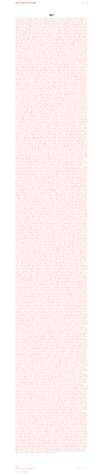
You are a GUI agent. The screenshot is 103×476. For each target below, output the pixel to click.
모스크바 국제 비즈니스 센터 (32, 93)
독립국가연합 (81, 67)
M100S (85, 103)
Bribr (54, 197)
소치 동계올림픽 (27, 29)
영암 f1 (75, 100)
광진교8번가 (32, 329)
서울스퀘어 (67, 423)
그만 (34, 72)
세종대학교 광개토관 (62, 81)
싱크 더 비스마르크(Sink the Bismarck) (76, 394)
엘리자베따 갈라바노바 (40, 222)
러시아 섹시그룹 (46, 124)
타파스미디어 (19, 179)
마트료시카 (37, 32)
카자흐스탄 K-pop (33, 304)
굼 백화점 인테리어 (70, 253)
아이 (24, 149)
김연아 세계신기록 (37, 113)
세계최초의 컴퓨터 (23, 359)
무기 (85, 140)
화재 (57, 152)
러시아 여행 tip (50, 362)
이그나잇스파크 (82, 171)
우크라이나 (55, 18)
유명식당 (66, 372)
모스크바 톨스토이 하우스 (23, 252)
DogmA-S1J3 (42, 307)
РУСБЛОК (48, 307)
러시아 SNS (33, 78)
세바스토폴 (57, 57)
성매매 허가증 (69, 421)
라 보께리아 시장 (53, 374)
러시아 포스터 (80, 192)
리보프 (38, 109)
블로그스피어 (33, 30)
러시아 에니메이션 (52, 29)
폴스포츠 (49, 97)
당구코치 (35, 391)
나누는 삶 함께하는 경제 (39, 185)
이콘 (22, 137)
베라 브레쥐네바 (28, 127)
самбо (74, 116)
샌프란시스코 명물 (83, 339)
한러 (75, 415)
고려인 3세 (20, 406)
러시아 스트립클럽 (51, 283)
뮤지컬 (48, 151)
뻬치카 (73, 246)
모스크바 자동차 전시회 (38, 63)
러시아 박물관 (83, 32)
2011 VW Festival (49, 368)
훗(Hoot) (36, 307)
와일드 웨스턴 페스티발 (40, 102)
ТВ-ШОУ (65, 161)
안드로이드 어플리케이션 (73, 81)
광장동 (60, 50)
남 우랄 (17, 106)
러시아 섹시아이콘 (73, 305)
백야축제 (77, 131)
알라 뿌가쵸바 (69, 48)
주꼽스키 (50, 385)
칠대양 (52, 301)
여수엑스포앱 (74, 255)
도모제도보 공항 (60, 191)
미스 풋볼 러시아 (82, 426)
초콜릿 (53, 146)
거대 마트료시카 (71, 322)
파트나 (72, 434)
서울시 (64, 72)
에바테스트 (58, 124)
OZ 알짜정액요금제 (60, 105)
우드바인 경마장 (29, 287)
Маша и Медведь (62, 267)
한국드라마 (70, 143)
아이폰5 (73, 102)
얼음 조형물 (30, 332)
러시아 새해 (25, 36)
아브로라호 (20, 192)
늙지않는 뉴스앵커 (25, 247)
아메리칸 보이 (52, 369)
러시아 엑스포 (79, 299)
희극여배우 (21, 201)
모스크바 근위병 (34, 366)
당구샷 (31, 391)
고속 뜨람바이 (25, 384)
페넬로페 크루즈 (45, 145)
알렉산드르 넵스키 (31, 226)
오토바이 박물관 (56, 287)
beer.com (68, 442)
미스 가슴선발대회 (38, 234)
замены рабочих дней (29, 163)
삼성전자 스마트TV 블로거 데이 (49, 235)
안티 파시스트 (68, 356)
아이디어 (26, 152)
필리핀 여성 (31, 290)
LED (52, 148)
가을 (39, 53)
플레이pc (67, 448)
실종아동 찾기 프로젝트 (54, 198)
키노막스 (39, 250)
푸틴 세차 (54, 326)
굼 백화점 (84, 36)
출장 (37, 76)
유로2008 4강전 (63, 121)
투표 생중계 (38, 163)
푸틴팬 (75, 329)
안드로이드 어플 (53, 108)
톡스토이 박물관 (33, 252)
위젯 (63, 151)
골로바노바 (25, 222)
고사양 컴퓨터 (77, 449)
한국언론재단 (33, 39)
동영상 (60, 18)
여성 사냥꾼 (23, 241)
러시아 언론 (63, 24)
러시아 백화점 (73, 278)
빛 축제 (18, 430)
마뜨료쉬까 (59, 29)
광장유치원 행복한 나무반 (79, 229)
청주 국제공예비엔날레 (63, 66)
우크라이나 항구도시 (51, 201)
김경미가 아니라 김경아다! (53, 200)
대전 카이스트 (84, 168)
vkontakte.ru (59, 91)
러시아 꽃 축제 (43, 158)
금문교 (64, 70)
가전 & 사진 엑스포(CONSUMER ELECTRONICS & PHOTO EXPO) (57, 78)
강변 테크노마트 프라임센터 (40, 338)
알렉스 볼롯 (62, 228)
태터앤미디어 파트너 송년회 (29, 434)
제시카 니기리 (57, 403)
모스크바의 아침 (43, 179)
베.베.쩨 (79, 212)
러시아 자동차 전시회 (33, 36)
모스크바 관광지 (42, 320)
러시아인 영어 (72, 342)
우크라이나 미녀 (80, 44)
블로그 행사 (60, 437)
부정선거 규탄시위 (47, 258)
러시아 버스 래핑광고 (38, 344)
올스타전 (77, 145)
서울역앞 (65, 400)
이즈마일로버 (49, 59)
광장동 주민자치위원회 (81, 275)
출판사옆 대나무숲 (40, 197)
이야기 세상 (37, 335)
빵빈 (36, 203)
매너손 (32, 335)
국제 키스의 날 (40, 333)
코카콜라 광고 (64, 344)
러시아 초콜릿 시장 (32, 440)
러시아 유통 (23, 220)
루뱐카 (20, 390)
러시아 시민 (58, 382)
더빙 (50, 145)
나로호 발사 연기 (79, 194)
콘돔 (83, 148)
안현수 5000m (45, 76)
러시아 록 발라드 (23, 116)
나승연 (57, 336)
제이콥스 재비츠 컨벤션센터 (62, 212)
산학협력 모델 (75, 171)
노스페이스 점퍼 (31, 269)
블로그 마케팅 (48, 24)
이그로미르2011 (74, 54)
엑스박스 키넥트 (78, 87)
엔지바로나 (49, 269)
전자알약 (68, 67)
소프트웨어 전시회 (66, 310)
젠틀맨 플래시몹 (36, 161)
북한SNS (50, 88)
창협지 (37, 158)
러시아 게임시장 (27, 100)
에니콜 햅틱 (28, 47)
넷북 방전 (39, 402)
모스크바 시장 (37, 105)
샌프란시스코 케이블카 (27, 113)
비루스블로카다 (59, 197)
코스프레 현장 (49, 111)
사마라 (68, 378)
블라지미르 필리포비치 (30, 394)
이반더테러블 (59, 85)
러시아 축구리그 (76, 97)
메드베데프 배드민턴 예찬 (48, 275)
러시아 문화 (37, 48)
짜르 (42, 130)
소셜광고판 (25, 197)
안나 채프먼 (18, 217)
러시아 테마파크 (69, 414)
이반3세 (64, 85)
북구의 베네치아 (70, 292)
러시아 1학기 (58, 314)
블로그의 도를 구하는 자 (67, 18)
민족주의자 (43, 109)
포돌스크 (64, 262)
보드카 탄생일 (46, 357)
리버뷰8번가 (28, 102)
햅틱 (31, 50)
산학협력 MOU (58, 171)
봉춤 (38, 137)
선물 (34, 76)
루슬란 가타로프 (20, 168)
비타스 (55, 73)
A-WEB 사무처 (53, 163)
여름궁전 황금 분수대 (37, 348)
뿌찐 (59, 23)
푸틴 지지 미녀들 (35, 94)
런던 (65, 73)
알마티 (54, 111)
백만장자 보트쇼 (80, 296)
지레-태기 (25, 290)
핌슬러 (33, 267)
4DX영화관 (37, 273)
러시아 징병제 (81, 368)
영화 (26, 20)
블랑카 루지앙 (54, 406)
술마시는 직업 (21, 403)
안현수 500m (52, 76)
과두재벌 (52, 116)
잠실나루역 (42, 347)
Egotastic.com (22, 449)
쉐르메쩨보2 (74, 67)
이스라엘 (39, 146)
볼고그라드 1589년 (81, 301)
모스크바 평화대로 (34, 283)
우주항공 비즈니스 (71, 194)
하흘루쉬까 (34, 223)
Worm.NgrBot (72, 197)
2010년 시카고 (59, 329)
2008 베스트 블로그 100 (33, 116)
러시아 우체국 (83, 396)
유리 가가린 (39, 69)
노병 (51, 121)
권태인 (47, 203)
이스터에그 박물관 (30, 265)
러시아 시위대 (68, 256)
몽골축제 (37, 280)
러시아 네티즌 (65, 449)
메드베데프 (45, 61)
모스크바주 (30, 377)
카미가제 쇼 (73, 96)
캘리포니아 (27, 54)
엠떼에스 (59, 122)
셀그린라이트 (77, 215)
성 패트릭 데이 (61, 377)
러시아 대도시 (55, 261)
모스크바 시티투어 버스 (76, 206)
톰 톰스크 (67, 433)
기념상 (45, 243)
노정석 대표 (77, 195)
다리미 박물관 (55, 121)
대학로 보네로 (28, 201)
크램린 (45, 88)
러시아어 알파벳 (74, 130)
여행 (28, 18)
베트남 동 (18, 229)
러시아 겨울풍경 (71, 42)
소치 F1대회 (77, 292)
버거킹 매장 (39, 421)
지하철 (40, 30)
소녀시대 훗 (47, 379)
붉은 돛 (56, 158)
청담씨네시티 (72, 269)
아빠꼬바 (79, 188)
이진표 (27, 329)
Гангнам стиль (33, 204)
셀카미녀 (44, 296)
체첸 (35, 73)
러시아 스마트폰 (24, 157)
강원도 (74, 39)
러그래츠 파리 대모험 (20, 234)
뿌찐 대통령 (18, 125)
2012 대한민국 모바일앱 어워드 (26, 182)
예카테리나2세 (72, 112)
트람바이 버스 (73, 188)
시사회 (52, 151)
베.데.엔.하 (83, 212)
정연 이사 (37, 173)
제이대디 (38, 195)
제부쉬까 (55, 64)
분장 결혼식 (37, 384)
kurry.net (35, 330)
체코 (59, 73)
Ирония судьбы (26, 125)
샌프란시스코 (57, 21)
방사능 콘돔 (34, 82)
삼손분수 (71, 201)
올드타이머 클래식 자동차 (62, 347)
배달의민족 (24, 44)
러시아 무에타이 (30, 206)
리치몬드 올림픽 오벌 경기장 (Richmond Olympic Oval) (48, 417)
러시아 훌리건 (49, 351)
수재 (38, 136)
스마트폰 (78, 21)
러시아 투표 (61, 220)
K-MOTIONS (24, 299)
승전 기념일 (46, 128)
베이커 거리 (79, 369)
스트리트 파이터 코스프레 (77, 280)
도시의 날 (42, 379)
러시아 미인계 (71, 216)
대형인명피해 (29, 439)
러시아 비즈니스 (71, 119)
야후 (40, 152)
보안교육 (58, 421)
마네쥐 (52, 171)
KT (51, 75)
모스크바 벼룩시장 (71, 250)
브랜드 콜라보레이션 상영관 (42, 271)
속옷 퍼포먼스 (19, 409)
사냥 (75, 142)
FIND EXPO (18, 256)
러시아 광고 (83, 351)
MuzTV (61, 342)
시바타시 (63, 414)
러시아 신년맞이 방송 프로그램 (33, 424)
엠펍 (51, 384)
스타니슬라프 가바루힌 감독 (30, 174)
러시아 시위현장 (40, 85)
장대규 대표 (42, 173)
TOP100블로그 (46, 434)
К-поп (85, 35)
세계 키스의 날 (32, 333)
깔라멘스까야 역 (64, 330)
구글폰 (81, 140)
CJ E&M (54, 100)
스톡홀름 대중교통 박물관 (60, 194)
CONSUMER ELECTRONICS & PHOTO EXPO (40, 301)
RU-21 (81, 131)
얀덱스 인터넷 (21, 200)
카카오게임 (58, 183)
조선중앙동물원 (63, 281)
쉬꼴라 (53, 314)
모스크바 (21, 18)
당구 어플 (40, 391)
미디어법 (45, 115)
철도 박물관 (31, 134)
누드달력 (36, 431)
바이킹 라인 (27, 381)
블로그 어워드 (49, 48)
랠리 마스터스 (38, 369)
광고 (44, 30)
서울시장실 (30, 237)
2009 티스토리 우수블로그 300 (28, 430)
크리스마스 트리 (20, 146)
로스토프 (25, 136)
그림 (71, 35)
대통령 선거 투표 (19, 84)
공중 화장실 (40, 131)
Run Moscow (59, 302)
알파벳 (26, 75)
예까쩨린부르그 (72, 124)
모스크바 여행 (36, 20)
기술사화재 (61, 131)
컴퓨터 (72, 53)
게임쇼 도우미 (67, 54)
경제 (21, 149)
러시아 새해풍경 (79, 253)
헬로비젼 (36, 81)
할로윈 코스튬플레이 (53, 87)
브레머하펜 (63, 241)
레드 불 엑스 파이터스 (42, 387)
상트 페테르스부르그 (42, 440)
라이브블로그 (82, 130)
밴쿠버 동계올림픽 (72, 44)
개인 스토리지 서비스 (64, 405)
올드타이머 (68, 99)
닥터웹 (77, 197)
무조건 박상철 (47, 170)
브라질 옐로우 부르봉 (76, 345)
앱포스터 (73, 180)
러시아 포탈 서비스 (68, 79)
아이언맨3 (48, 366)
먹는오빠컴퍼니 (73, 154)
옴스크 (76, 207)
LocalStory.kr (22, 439)
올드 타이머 (79, 191)
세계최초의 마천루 (53, 359)
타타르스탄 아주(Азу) (40, 278)
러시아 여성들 (48, 99)
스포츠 (32, 53)
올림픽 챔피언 (64, 412)
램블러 (58, 47)
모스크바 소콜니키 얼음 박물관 (47, 332)
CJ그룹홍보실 (32, 271)
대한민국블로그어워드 (52, 106)
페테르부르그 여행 (70, 247)
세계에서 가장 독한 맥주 (28, 396)
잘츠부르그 (18, 258)
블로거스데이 (52, 177)
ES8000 (73, 235)
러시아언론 (41, 154)
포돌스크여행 (58, 262)
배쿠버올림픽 (19, 402)
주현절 (54, 59)
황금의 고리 (38, 29)
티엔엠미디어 (60, 374)
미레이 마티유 (58, 316)
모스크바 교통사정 (66, 366)
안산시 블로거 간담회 (52, 209)
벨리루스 (55, 384)
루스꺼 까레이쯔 (63, 61)
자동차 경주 (29, 140)
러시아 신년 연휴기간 (64, 420)
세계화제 (63, 249)
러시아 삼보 (51, 264)
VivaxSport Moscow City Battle (51, 448)
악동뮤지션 (39, 78)
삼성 (28, 26)
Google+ (36, 342)
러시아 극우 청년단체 (27, 61)
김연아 (59, 27)
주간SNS (49, 320)
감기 (35, 152)
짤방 (52, 32)
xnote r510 (21, 45)
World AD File (43, 327)
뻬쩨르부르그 (23, 23)
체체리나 (72, 313)
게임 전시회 (80, 100)
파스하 (29, 212)
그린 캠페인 (71, 403)
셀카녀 (48, 116)
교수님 (61, 146)
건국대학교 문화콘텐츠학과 (22, 173)
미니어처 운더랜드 (69, 354)
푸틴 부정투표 (61, 256)
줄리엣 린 (44, 445)
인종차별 (68, 70)
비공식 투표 (41, 228)
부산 (62, 32)
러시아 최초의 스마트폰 (81, 174)
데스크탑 (44, 146)
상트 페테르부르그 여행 (44, 36)
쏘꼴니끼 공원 (37, 332)
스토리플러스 (65, 182)
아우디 (57, 146)
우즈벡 (48, 142)
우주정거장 (53, 142)
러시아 (16, 18)
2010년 (24, 70)
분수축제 (21, 295)
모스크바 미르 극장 (68, 311)
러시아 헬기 (47, 317)
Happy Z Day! (34, 308)
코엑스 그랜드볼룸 (80, 180)
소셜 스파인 (57, 203)
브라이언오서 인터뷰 (50, 414)
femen (69, 36)
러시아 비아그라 (82, 305)
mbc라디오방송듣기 (79, 377)
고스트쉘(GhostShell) (66, 186)
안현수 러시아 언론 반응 (41, 155)
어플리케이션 (58, 39)
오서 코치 (37, 451)
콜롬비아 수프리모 (80, 418)
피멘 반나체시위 (61, 238)
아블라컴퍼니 (19, 197)
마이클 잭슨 (82, 145)
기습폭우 (83, 323)
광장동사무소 (19, 277)
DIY (44, 149)
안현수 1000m (25, 155)
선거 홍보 (70, 409)
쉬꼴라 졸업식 (77, 365)
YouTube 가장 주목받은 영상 (71, 173)
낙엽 (60, 149)
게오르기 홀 (73, 286)
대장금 (44, 148)
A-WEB (85, 163)
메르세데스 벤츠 (19, 139)
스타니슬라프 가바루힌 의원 (43, 174)
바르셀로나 (25, 151)
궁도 (56, 379)
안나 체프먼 (84, 216)
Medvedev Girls (27, 322)
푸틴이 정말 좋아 (71, 326)
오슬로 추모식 (24, 323)
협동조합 (30, 60)
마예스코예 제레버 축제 (64, 363)
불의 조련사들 (47, 333)
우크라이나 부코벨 (55, 295)
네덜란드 (36, 75)
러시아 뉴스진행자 (50, 247)
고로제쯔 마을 (63, 226)
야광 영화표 (21, 250)
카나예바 (49, 371)
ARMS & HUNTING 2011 (60, 292)
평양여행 (78, 287)
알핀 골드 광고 (71, 344)
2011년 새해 (63, 378)
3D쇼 (84, 293)
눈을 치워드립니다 (21, 255)
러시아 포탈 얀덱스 (59, 79)
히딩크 (17, 26)
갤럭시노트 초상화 (23, 212)
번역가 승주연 (62, 155)
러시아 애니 (70, 267)
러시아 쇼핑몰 (53, 128)
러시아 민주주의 (83, 390)
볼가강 (37, 45)
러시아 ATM (68, 238)
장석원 (37, 379)
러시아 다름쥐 (23, 348)
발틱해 (47, 316)
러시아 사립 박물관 (65, 287)
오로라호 (26, 192)
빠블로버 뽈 (84, 333)
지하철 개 (18, 241)
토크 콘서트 (76, 57)
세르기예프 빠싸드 (20, 127)
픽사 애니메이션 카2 (58, 325)
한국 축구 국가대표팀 (49, 154)
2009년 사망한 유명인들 (54, 431)
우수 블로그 (61, 118)
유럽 (28, 23)
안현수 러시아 (45, 56)
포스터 (68, 73)
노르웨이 (63, 148)
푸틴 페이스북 (32, 155)
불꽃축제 (76, 75)
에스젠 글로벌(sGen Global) (75, 76)
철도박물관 (65, 137)
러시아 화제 (58, 241)
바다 (72, 151)
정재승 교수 (70, 100)
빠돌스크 (46, 262)
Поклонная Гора (58, 96)
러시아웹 (85, 246)
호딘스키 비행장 (44, 105)
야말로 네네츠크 (71, 240)
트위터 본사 (48, 388)
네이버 (49, 41)
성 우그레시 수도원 (73, 261)
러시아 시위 (77, 222)
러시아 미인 (49, 100)
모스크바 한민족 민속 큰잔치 (44, 339)
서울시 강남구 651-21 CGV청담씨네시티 (49, 273)
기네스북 (24, 140)
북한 (52, 53)
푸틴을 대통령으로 (68, 94)
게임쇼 (78, 72)
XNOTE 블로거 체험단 (30, 45)
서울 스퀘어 (59, 400)
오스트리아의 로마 (76, 256)
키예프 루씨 (45, 226)
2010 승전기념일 (56, 391)
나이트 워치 (24, 143)
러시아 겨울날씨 (65, 360)
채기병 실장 (73, 371)
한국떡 (33, 298)
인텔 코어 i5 (72, 448)
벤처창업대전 (67, 255)
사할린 (17, 134)
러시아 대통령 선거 (75, 32)
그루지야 (67, 133)
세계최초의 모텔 (61, 359)
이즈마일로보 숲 (35, 97)
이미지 (66, 149)
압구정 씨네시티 (64, 269)
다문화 (40, 140)
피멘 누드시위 (54, 238)
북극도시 (65, 240)
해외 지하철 (24, 399)
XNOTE (70, 51)
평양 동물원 (78, 281)
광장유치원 (35, 231)
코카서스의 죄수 (68, 232)
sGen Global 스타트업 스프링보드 (72, 41)
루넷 (85, 327)
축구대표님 (18, 391)
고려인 (68, 72)
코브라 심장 (38, 281)
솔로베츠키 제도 (29, 307)
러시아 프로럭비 (44, 429)
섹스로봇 (62, 423)
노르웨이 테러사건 (40, 323)
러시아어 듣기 (36, 119)
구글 (36, 26)
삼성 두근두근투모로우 (39, 405)
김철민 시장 (60, 209)
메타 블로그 (38, 72)
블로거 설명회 (62, 103)
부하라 (72, 374)
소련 (41, 20)
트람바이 (25, 124)
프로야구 (61, 75)
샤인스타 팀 (57, 304)
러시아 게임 (33, 57)
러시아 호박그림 (57, 188)
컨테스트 (29, 137)
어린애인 (55, 385)
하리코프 (22, 97)
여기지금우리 (48, 437)
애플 (65, 32)
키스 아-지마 (67, 353)
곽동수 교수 (48, 81)
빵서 (39, 203)
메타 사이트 (28, 142)
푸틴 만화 (79, 332)
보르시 (38, 322)
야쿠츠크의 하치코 (69, 244)
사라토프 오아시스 (48, 287)
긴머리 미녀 (22, 313)
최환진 (19, 209)
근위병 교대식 (62, 48)
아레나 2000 (40, 310)
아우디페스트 (23, 298)
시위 (63, 152)
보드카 (55, 27)
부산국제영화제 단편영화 (68, 164)
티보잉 (42, 243)
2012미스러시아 (70, 222)
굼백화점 (63, 142)
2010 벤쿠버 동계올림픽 (67, 417)
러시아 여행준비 (58, 362)
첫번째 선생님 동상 (52, 243)
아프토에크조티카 (57, 322)
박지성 (25, 154)
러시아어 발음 (43, 119)
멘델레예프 (34, 115)
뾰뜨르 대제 (66, 64)
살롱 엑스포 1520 (69, 446)
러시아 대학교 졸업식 (56, 125)
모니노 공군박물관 (20, 278)
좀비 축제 (75, 372)
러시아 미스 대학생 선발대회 (49, 421)
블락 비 (36, 100)
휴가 (60, 53)
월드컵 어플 (31, 393)
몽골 (38, 148)
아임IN (78, 381)
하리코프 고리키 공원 (20, 335)
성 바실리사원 (65, 88)
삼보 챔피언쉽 (70, 262)
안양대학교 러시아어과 (35, 183)
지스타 (31, 149)
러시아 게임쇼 (79, 42)
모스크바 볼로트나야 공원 (45, 256)
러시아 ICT (58, 76)
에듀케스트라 (84, 302)
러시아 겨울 (31, 42)
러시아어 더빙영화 (49, 38)
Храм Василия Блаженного (68, 299)
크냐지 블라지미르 (83, 319)
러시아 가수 (34, 35)
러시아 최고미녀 (62, 222)
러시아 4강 (27, 122)
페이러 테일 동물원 (26, 217)
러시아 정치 (57, 63)
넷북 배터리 (50, 402)
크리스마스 (26, 41)
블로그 (31, 18)
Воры (66, 165)
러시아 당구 (67, 231)
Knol (54, 69)
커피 (71, 152)
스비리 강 (64, 192)
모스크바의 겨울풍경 (60, 179)
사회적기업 (43, 134)
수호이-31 (65, 394)
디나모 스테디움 (39, 397)
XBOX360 (18, 152)
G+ (70, 379)
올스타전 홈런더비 (72, 93)
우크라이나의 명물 (74, 339)
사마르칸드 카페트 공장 (29, 365)
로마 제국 (80, 379)
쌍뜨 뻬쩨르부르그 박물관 (61, 234)
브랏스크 (53, 397)
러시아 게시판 (20, 60)
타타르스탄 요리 (75, 99)
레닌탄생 (24, 397)
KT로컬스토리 (68, 106)
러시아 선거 (55, 220)
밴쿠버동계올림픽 (51, 109)
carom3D (71, 449)
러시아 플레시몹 (59, 30)
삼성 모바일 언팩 (47, 210)
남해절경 (85, 255)
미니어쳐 (36, 143)
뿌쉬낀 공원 (42, 326)
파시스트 (22, 134)
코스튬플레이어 (63, 100)
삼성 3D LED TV (51, 415)
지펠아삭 (26, 304)
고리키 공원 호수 (66, 277)
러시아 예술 (34, 426)
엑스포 (71, 142)
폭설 (53, 149)
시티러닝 (73, 302)
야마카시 (45, 140)
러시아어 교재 (47, 26)
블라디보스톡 (33, 69)
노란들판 (81, 185)
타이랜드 (51, 281)
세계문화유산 (59, 70)
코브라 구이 (32, 281)
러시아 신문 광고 (47, 449)
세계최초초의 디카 (70, 359)
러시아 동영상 (49, 47)
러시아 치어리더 (77, 134)
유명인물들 (45, 431)
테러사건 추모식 (31, 323)
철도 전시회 (61, 446)
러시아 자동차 (20, 261)
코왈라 (74, 381)
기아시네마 (22, 273)
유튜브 (49, 73)
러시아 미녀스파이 (79, 274)
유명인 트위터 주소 (48, 430)
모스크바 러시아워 (75, 366)
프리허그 (22, 72)
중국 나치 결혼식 (35, 327)
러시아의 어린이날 (43, 363)
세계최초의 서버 (78, 357)
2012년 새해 (62, 253)
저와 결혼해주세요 (32, 409)
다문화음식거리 (32, 209)
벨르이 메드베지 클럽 (75, 283)
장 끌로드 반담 (38, 400)
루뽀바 (80, 231)
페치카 (43, 250)
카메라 (28, 76)
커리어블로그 (52, 70)
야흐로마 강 (19, 228)
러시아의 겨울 (70, 24)
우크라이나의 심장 (59, 189)
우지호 (28, 308)
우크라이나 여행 (51, 42)
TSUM (54, 278)
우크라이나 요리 (19, 311)
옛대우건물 (70, 400)
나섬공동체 (42, 280)
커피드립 (79, 378)
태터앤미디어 (41, 24)
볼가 (46, 133)
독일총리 (25, 446)
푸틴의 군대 (71, 56)
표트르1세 (53, 85)
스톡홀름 (58, 69)
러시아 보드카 (20, 63)
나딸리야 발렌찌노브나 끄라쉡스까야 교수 (34, 268)
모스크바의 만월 (34, 210)
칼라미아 (66, 265)
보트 (19, 148)
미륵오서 (58, 414)
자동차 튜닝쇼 (36, 191)
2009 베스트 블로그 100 (69, 437)
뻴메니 (47, 277)
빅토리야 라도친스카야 (25, 448)
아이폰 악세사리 (35, 436)
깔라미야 (73, 264)
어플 (81, 50)
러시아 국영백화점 (23, 85)
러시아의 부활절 (35, 212)
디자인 (56, 75)
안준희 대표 (82, 81)
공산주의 (56, 50)
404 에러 (82, 267)
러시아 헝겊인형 (50, 225)
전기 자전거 (19, 418)
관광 (18, 53)
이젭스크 (19, 67)
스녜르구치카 (84, 105)
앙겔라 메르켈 (31, 446)
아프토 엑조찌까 (46, 238)
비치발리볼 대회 (25, 96)
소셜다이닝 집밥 (42, 176)
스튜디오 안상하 (67, 180)
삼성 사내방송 (38, 112)
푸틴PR (57, 42)
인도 (36, 53)
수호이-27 (59, 394)
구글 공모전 (63, 60)
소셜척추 (52, 203)
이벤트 (63, 27)
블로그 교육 (33, 118)
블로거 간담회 (26, 51)
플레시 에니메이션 (29, 66)
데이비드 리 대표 (29, 177)
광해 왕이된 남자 (70, 204)
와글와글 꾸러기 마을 (52, 335)
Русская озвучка (69, 160)
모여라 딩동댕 (29, 336)
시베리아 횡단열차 (74, 26)
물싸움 (82, 134)
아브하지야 (40, 115)
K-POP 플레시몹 (19, 305)
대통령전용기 (49, 127)
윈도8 (35, 377)
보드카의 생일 (52, 420)
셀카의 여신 (39, 296)
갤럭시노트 (69, 317)
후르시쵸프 (72, 385)
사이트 (75, 53)
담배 (82, 35)
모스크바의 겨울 (69, 105)
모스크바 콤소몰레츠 (64, 439)
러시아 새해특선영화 (81, 252)
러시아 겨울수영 (61, 113)
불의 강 (49, 155)
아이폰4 (29, 33)
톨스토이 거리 (48, 252)
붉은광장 (30, 20)
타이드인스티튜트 (67, 168)
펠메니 (50, 277)
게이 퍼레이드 (60, 111)
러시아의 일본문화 (31, 371)
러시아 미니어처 (77, 354)
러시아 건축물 (72, 88)
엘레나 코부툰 (72, 408)
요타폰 (24, 78)
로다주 (61, 223)
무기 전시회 (45, 292)
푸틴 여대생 (27, 327)
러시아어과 (57, 378)
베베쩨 (55, 38)
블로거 (81, 23)
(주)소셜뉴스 (64, 411)
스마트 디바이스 (40, 377)
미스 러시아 (69, 47)
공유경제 (71, 229)
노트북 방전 (44, 402)
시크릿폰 (84, 133)
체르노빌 (58, 142)
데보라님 (22, 115)
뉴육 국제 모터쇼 (72, 212)
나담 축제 (57, 445)
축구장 (77, 146)
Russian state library (56, 286)
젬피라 (19, 39)
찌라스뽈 (18, 213)
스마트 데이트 (33, 402)
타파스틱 (84, 177)
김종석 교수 (60, 335)
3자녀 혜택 (47, 354)
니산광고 (46, 344)
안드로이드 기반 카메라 (56, 206)
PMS (58, 133)
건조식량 (64, 250)
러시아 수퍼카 (71, 396)
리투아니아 (77, 136)
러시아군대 (19, 124)
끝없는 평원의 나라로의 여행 (25, 3)
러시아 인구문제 (26, 363)
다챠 (23, 91)
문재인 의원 (75, 209)
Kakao (28, 379)
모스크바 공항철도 (52, 122)
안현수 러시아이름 (24, 253)
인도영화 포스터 (19, 240)
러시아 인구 (61, 354)
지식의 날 (49, 314)
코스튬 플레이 (44, 53)
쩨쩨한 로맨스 (23, 379)
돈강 (51, 357)
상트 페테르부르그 (46, 21)
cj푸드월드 (48, 261)
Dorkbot (66, 197)
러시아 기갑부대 (39, 385)
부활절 (21, 41)
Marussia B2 (64, 396)
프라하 (38, 149)
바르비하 (48, 222)
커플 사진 (63, 430)
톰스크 (76, 433)
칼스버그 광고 (57, 344)
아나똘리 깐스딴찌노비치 (25, 442)
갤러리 (79, 53)
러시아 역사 (55, 118)
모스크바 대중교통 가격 (72, 424)
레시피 (59, 35)
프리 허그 (24, 411)
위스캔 (56, 168)
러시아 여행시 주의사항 (30, 351)
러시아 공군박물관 (20, 225)
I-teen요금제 (46, 391)
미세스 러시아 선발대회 (68, 365)
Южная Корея (71, 161)
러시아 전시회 (44, 42)
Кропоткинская (32, 387)
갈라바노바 (31, 222)
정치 (66, 151)
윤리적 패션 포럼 (30, 185)
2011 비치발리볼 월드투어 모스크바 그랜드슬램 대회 (41, 96)
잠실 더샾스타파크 (41, 345)
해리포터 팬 (47, 329)
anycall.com (74, 442)
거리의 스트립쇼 (47, 397)
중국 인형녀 (38, 445)
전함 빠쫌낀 (59, 201)
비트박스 (39, 145)
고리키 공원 (18, 33)
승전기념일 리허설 (80, 102)
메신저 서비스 (31, 171)
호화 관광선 (43, 316)
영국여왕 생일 (80, 348)
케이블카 (39, 73)
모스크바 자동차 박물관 (79, 412)
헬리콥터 (59, 139)
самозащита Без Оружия (41, 264)
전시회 (56, 20)
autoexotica (50, 322)
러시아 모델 (82, 70)
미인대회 (29, 35)
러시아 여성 (38, 21)
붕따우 (75, 446)
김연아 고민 (83, 400)
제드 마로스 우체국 (66, 434)
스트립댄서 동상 (59, 283)
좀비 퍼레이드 (70, 57)
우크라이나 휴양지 (29, 91)
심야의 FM (73, 423)
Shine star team (50, 304)
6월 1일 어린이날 (34, 363)
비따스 (78, 51)
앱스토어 (78, 45)
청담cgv (77, 269)
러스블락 (49, 308)
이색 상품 (62, 353)
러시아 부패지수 (48, 197)
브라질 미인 (78, 353)
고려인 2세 (38, 298)
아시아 (63, 51)
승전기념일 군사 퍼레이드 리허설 (35, 121)
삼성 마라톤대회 (51, 302)
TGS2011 (77, 308)
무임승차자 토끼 (64, 252)
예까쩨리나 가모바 (25, 244)
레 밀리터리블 (24, 171)
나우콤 (39, 51)
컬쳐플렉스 (59, 271)
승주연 (67, 155)
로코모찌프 (83, 308)
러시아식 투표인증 (69, 220)
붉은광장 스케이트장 (76, 113)
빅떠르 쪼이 (78, 64)
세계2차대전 (44, 73)
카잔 (40, 133)
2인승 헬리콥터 (34, 341)
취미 (22, 152)
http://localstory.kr (39, 437)
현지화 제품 (68, 246)
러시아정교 (83, 125)
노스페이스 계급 (35, 256)
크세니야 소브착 (69, 69)
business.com (81, 442)
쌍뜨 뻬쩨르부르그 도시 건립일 (37, 99)
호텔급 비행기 (38, 446)
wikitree (33, 427)
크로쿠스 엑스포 (26, 81)
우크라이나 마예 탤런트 (63, 408)
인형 (30, 148)
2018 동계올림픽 (52, 336)
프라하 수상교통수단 (31, 316)
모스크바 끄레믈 (73, 82)
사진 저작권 (28, 417)
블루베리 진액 (77, 219)
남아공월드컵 (55, 136)
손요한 (63, 20)
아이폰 (65, 23)
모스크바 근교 (65, 125)
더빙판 (82, 142)
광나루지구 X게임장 (58, 323)
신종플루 (24, 112)
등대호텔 (74, 241)
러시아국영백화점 (41, 284)
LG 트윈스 (72, 140)
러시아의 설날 (33, 421)
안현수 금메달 (27, 170)
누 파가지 (80, 66)
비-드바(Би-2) (42, 314)
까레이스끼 (59, 319)
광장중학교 (75, 108)
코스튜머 (33, 403)
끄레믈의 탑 (64, 316)
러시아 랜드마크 (40, 90)
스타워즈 (44, 75)
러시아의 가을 (79, 289)
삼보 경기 (76, 262)
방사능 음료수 (41, 157)
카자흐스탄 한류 (41, 304)
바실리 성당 (55, 48)
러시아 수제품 (43, 225)
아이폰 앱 (74, 36)
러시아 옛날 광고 (39, 449)
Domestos (27, 345)
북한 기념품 (72, 287)
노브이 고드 (79, 127)
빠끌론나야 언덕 (26, 57)
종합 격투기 (82, 399)
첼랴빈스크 (78, 59)
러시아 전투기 (78, 133)
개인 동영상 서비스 (69, 176)
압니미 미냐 (74, 106)
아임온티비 (67, 327)
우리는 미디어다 (61, 108)
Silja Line (52, 316)
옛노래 (49, 72)
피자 (69, 152)
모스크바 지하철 (27, 21)
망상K (44, 195)
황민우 (21, 232)
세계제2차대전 (36, 375)
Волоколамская (77, 427)
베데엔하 (63, 63)
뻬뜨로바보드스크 (49, 192)
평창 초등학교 (36, 336)
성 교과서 (62, 290)
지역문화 (46, 137)
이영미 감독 (62, 274)
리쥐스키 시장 (30, 220)
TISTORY (17, 466)
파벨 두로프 (66, 154)
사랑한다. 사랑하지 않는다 (69, 298)
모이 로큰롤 (35, 314)
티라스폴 (30, 213)
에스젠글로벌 (66, 170)
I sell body (27, 118)
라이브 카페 (36, 372)
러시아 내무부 (54, 436)
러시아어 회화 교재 (26, 64)
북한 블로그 (51, 103)
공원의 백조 (59, 277)
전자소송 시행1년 (36, 180)
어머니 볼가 (72, 289)
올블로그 (32, 26)
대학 (37, 154)
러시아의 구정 (26, 421)
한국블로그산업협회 (67, 29)
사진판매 (68, 406)
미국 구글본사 (26, 111)
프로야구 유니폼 (35, 326)
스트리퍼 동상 (67, 283)
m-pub (73, 377)
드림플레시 (60, 38)
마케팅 (82, 151)
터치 (67, 51)
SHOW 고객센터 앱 (43, 390)
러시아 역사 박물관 (57, 88)
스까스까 (33, 217)
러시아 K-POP (31, 195)
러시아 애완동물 (32, 188)
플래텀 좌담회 (50, 176)
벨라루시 (52, 33)
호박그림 (85, 127)
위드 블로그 (68, 113)
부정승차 (59, 134)
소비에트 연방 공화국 (65, 21)
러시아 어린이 (20, 426)
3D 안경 (39, 415)
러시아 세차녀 (52, 382)
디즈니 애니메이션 (78, 149)
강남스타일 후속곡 (57, 167)
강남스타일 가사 (24, 204)
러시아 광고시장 (19, 353)
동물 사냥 (65, 243)
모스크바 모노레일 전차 (73, 426)
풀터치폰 (82, 30)
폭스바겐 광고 (21, 345)
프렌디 (54, 134)
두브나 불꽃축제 (27, 326)
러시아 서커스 (30, 378)
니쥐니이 (44, 393)
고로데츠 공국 (78, 225)
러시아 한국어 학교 (64, 339)
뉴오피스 (56, 418)
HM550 (83, 111)
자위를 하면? (56, 290)
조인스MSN (78, 302)
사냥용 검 (31, 292)
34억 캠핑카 (56, 281)
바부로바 (54, 356)
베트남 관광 (83, 228)
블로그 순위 (72, 133)
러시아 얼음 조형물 (44, 191)
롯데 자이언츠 (73, 139)
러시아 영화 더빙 (30, 234)
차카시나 (39, 207)
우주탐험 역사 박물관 (25, 189)
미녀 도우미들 (84, 365)
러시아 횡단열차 (40, 192)
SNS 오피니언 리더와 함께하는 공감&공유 (46, 164)
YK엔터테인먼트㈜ (36, 201)
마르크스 (50, 143)
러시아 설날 (59, 84)
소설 (60, 151)
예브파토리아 (53, 396)
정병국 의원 (25, 195)
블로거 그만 (39, 434)
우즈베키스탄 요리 (20, 319)
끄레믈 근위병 (27, 366)
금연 (57, 53)
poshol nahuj (49, 412)
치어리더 (27, 30)
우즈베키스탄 (76, 50)
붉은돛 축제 (63, 351)
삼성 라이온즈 (62, 145)
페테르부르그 (54, 26)
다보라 (83, 353)
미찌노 (58, 427)
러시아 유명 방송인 (60, 215)
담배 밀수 (40, 431)
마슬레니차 (66, 82)
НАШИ (34, 229)
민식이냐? (44, 219)
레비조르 (85, 268)
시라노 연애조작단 (35, 381)
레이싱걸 (59, 32)
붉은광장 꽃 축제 (50, 158)
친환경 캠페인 (57, 402)
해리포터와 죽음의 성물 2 (46, 375)
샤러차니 (42, 368)
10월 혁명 (75, 451)
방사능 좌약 (49, 217)
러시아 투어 (42, 54)
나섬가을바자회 (49, 280)
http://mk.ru (44, 439)
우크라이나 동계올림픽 (68, 295)
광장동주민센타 (64, 275)
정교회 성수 (60, 243)
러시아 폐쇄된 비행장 (24, 296)
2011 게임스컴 (83, 310)
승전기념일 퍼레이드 (22, 121)
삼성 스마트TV (50, 378)
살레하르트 (55, 240)
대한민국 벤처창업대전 (26, 180)
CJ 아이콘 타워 (52, 271)
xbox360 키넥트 (70, 87)
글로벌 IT (35, 200)
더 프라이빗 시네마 (29, 273)
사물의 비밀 (38, 275)
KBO (36, 142)
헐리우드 (28, 149)
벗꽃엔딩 (40, 210)
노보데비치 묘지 (19, 293)
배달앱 (20, 78)
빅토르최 (22, 133)
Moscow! (65, 91)
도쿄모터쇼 (22, 142)
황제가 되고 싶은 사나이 (41, 394)
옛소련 (62, 207)
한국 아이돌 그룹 (42, 308)
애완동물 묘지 (39, 188)
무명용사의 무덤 (50, 50)
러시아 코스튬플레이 (65, 280)
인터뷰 (53, 24)
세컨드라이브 (45, 44)
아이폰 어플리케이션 (62, 44)
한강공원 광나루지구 (68, 323)
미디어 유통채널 (26, 427)
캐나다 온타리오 (29, 342)
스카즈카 (22, 216)
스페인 (30, 41)
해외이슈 (63, 69)
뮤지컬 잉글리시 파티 (54, 231)
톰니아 (17, 116)
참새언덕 (85, 124)
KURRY (39, 330)
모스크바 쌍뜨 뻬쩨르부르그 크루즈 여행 (51, 330)
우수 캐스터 (44, 112)
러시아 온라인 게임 (55, 333)
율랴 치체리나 (61, 313)
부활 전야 (45, 194)
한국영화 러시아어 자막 (59, 41)
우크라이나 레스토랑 (28, 311)
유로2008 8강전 (20, 122)
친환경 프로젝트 (64, 402)
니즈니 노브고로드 (65, 308)
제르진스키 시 (65, 261)
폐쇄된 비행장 (32, 296)
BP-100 (56, 350)
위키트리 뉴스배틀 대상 (73, 411)
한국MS (38, 139)
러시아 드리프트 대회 (38, 350)
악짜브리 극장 (78, 374)
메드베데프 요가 (31, 275)
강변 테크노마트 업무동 (27, 338)
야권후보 (41, 418)
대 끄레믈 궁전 (80, 286)
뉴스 (60, 152)
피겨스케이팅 (30, 73)
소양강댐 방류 (77, 323)
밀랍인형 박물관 (71, 234)
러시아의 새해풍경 (48, 426)
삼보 (21, 73)
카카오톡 (45, 103)
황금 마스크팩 (24, 229)
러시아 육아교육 (27, 426)
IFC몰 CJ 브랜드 (81, 203)
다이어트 (30, 154)
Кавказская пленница (58, 232)
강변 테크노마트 (58, 338)
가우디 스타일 (60, 372)
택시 (35, 149)
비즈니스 (79, 148)
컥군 (41, 195)
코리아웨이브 (65, 167)
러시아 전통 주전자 (50, 360)
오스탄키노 (73, 301)
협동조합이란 (26, 198)
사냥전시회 (51, 292)
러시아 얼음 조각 (52, 191)
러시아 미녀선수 (32, 207)
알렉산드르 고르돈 (69, 215)
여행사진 (34, 148)
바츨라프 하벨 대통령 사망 (43, 255)
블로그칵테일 (58, 51)
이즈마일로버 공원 (77, 325)
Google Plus (67, 333)
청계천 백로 (81, 207)
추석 (72, 148)
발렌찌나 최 (57, 440)
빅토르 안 (25, 42)
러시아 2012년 (55, 253)
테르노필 (48, 372)
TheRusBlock (82, 90)
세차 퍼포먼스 (64, 326)
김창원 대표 (73, 177)
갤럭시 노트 (75, 317)
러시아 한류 (79, 27)
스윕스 (55, 246)
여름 (67, 53)
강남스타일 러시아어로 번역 (53, 204)
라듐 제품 (74, 217)
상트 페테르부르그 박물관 (49, 234)
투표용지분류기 (45, 163)
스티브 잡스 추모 (24, 292)
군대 (30, 152)
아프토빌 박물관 (20, 102)
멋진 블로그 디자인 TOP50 (57, 320)
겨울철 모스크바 (52, 424)
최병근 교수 (61, 268)
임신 (26, 53)
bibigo (29, 388)
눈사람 (18, 154)
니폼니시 (72, 433)
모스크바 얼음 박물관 (60, 332)
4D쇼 (81, 293)
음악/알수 (36, 133)
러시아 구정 (50, 246)
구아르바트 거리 (27, 82)
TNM (40, 27)
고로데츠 (51, 226)
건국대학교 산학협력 (67, 171)
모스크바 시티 (43, 93)
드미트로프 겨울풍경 (27, 228)
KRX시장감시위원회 (40, 259)
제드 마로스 (72, 64)
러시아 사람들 (44, 220)
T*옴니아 (69, 30)
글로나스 (50, 115)
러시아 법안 (20, 174)
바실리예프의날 (38, 124)
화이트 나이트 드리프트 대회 (26, 350)
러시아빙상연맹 (32, 253)
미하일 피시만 (50, 216)
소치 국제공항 (36, 179)
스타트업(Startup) (67, 157)
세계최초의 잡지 (69, 109)
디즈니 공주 (41, 423)
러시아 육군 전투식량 (30, 243)
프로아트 (65, 397)
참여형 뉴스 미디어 (40, 427)
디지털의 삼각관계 (25, 183)
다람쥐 (67, 145)
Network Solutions (61, 443)
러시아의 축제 (43, 381)
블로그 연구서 (78, 434)
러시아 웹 (58, 24)
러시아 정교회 (24, 27)
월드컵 (63, 53)
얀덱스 (54, 47)
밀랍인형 (34, 137)
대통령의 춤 (45, 369)
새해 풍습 (80, 420)
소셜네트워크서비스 (41, 50)
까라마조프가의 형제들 (72, 387)
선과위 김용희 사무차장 (31, 164)
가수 (31, 23)
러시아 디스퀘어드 (27, 249)
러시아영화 (48, 51)
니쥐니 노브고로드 (56, 308)
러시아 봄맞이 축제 (35, 54)
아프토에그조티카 (68, 325)
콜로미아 (61, 265)
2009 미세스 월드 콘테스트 (37, 448)
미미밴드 (76, 200)
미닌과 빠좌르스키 (48, 299)
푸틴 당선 (83, 222)
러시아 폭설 (28, 255)
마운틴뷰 (41, 45)
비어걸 (17, 408)
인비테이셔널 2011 (22, 88)
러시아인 (18, 35)
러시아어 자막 (52, 30)
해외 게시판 (83, 97)
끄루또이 (81, 20)
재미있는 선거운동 (74, 391)
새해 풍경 (65, 426)
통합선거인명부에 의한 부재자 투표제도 (65, 163)
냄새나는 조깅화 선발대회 (47, 403)
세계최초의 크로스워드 (80, 359)
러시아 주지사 (26, 186)
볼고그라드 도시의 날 (33, 302)
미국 (52, 21)
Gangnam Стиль (42, 204)
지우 (74, 29)
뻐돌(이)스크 (51, 262)
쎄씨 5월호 (29, 399)
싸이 (55, 53)
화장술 (83, 378)
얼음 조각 (63, 421)
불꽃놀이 (22, 53)
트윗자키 (79, 375)
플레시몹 (74, 23)
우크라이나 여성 (45, 33)
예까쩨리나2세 (76, 85)
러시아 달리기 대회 (43, 302)
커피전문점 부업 (49, 345)
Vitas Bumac (60, 128)
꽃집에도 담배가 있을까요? (25, 436)
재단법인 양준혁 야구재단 (61, 93)
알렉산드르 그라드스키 (35, 452)
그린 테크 (77, 403)
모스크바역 (61, 165)
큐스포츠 (68, 127)
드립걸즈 (18, 207)
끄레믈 (67, 20)
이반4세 (80, 54)
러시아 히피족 (56, 353)
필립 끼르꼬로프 (47, 130)
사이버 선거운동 (24, 393)
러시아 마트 (35, 61)
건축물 (41, 70)
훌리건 (37, 70)
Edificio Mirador (61, 406)
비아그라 (40, 35)
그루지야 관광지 (26, 317)
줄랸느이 (54, 388)
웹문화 (70, 20)
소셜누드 (78, 228)
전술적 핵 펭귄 (38, 396)
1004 (33, 142)
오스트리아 (49, 146)
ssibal (54, 412)
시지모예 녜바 (58, 301)
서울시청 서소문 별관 (61, 237)
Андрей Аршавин (81, 121)
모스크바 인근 (28, 429)
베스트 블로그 (43, 116)
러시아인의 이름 (76, 38)
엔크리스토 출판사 (83, 406)
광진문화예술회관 (82, 335)
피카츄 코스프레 (64, 403)
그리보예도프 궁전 (45, 384)
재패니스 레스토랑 (71, 213)
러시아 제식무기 (31, 235)
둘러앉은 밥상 (62, 185)
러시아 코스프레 (56, 280)
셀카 (18, 149)
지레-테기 (20, 290)
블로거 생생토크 (52, 237)
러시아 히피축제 (48, 353)
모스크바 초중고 (33, 339)
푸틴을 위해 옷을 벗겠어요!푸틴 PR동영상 (49, 94)
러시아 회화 (83, 232)
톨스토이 (83, 73)
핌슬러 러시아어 (27, 267)
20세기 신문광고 (30, 449)
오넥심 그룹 (54, 371)
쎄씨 (66, 136)
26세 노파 (39, 290)
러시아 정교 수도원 (38, 84)
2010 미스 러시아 (34, 412)
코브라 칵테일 (45, 281)
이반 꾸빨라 (56, 381)
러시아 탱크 (46, 121)
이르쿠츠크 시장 (76, 409)
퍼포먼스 (48, 148)
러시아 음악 (78, 29)
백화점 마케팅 (66, 278)
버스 (46, 152)
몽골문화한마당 (30, 280)
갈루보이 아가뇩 (44, 424)
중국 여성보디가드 (78, 249)
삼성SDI (17, 142)
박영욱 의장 (57, 173)
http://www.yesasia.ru (68, 307)
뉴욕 (54, 75)
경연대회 (78, 142)
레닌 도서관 (30, 131)
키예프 (78, 23)
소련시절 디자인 (59, 177)
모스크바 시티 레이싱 (81, 88)
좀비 (40, 76)
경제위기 (54, 140)
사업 (75, 148)
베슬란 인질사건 (46, 313)
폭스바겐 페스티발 (30, 368)
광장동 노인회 (72, 275)
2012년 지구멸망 (22, 378)
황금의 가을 (83, 283)
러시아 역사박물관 (71, 237)
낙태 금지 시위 (19, 333)
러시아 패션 (74, 379)
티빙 (35, 393)
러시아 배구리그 (34, 244)
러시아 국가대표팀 (28, 63)
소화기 (19, 140)
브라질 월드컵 (43, 378)
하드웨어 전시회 (57, 310)
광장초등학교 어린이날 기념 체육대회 (44, 160)
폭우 (80, 73)
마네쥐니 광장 (55, 99)
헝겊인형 (49, 140)
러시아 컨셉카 (27, 261)
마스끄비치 (64, 382)
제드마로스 (72, 155)
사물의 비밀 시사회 (70, 274)
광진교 (81, 137)
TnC (83, 152)
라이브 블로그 (26, 50)
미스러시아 (66, 38)
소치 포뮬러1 (84, 292)
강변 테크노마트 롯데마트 (76, 336)
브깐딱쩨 (61, 94)
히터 (20, 143)
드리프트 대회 (55, 102)
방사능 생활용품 (67, 217)
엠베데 (48, 436)
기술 (40, 18)
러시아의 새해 (28, 115)
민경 (78, 70)
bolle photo (78, 350)
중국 (65, 35)
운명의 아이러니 (76, 48)
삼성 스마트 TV (19, 56)
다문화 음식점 (25, 209)
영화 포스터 (44, 72)
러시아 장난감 (36, 225)
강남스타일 (24, 33)
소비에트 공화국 (19, 21)
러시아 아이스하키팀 (48, 310)
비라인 (63, 122)
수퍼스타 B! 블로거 (52, 399)
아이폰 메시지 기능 (27, 390)
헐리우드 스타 (71, 136)
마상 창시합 (75, 258)
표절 (37, 152)
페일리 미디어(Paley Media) (49, 443)
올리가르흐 (19, 61)
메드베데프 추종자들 (22, 275)
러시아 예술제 (54, 66)
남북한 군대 (49, 167)
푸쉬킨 (67, 142)
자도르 (47, 108)
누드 (65, 75)
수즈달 (25, 60)
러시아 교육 (59, 59)
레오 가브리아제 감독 (62, 384)
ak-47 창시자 (28, 319)
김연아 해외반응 (78, 60)
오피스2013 (64, 183)
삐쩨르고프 (32, 295)
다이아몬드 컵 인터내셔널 (52, 393)
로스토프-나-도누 (62, 357)
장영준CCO (79, 177)
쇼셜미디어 (78, 448)
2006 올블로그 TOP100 (73, 273)
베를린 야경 (40, 293)
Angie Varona (50, 296)
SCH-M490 (81, 118)
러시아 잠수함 (32, 406)
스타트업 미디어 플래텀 (33, 176)
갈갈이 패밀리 (79, 423)
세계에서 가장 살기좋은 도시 (55, 259)
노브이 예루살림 (74, 259)
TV (32, 152)
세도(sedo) (81, 443)
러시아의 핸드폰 (73, 122)
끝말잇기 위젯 (79, 437)
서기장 (67, 385)
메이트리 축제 (73, 363)
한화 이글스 (68, 148)
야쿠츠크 (82, 244)
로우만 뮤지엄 (56, 223)
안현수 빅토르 (48, 253)
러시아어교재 (54, 267)
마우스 (41, 151)
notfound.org (63, 198)
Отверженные (43, 165)
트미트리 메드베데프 (60, 369)
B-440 (37, 406)
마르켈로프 (49, 356)
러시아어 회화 (35, 64)
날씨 (74, 152)
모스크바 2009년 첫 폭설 (75, 436)
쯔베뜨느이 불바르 (59, 311)
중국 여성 (25, 409)
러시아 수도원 (82, 290)
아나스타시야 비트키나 (31, 215)
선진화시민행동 (31, 354)
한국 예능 (20, 163)
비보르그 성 (50, 363)
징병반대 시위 (24, 369)
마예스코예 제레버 (81, 363)
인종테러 (67, 191)
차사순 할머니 (26, 452)
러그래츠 (18, 247)
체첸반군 (40, 313)
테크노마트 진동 (50, 338)
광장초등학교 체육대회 (30, 160)
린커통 (48, 445)
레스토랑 (75, 151)
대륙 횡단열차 (65, 124)
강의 (86, 39)
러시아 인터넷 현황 (32, 157)
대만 (35, 145)
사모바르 (77, 33)
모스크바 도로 (61, 106)
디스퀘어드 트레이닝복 (37, 249)
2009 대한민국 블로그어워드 (32, 423)
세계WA (50, 112)
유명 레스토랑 (65, 379)
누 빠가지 (43, 48)
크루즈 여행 (20, 103)
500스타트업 (83, 176)
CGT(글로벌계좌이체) (23, 382)
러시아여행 (84, 29)
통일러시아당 (49, 229)
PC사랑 (24, 73)
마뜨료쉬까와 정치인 (51, 219)
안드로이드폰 (35, 27)
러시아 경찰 (83, 45)
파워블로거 (40, 142)
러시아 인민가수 (51, 207)
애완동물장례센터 (76, 186)
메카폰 (67, 122)
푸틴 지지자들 (20, 94)
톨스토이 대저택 (41, 252)
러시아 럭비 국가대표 (53, 429)
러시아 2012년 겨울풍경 (54, 249)
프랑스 (31, 75)
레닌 (62, 23)
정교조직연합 (74, 362)
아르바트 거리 (71, 33)
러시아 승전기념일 (65, 391)
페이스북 (31, 72)
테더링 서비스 (48, 405)
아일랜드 (82, 146)
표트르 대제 (60, 64)
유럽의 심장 (83, 256)
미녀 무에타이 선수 (21, 206)
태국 (30, 151)
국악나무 (68, 185)
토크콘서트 (22, 417)
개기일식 (34, 139)
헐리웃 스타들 (35, 38)
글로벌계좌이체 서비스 (34, 382)
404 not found (78, 198)
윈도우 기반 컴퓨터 (75, 338)
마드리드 (67, 140)
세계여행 (50, 18)
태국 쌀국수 (48, 284)
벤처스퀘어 (61, 393)
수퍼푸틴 (74, 332)
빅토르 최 (59, 26)
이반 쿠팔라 (49, 381)
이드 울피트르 (80, 314)
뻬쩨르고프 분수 (77, 201)
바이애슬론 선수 (36, 420)
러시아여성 (65, 50)
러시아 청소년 (19, 249)
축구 (17, 24)
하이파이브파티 (80, 371)
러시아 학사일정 (65, 314)
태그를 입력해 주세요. (50, 215)
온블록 (64, 67)
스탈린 (17, 30)
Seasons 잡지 (31, 299)
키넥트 (60, 102)
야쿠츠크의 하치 (60, 244)
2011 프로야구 (42, 100)
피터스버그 (41, 64)
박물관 (37, 41)
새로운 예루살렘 (66, 259)
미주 (50, 137)
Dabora (73, 353)
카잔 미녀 (62, 231)
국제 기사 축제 (76, 293)
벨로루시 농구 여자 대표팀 (27, 431)
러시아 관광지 (45, 57)
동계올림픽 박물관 (68, 223)
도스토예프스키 (74, 73)
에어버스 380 (45, 446)
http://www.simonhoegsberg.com (35, 411)
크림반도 (19, 130)
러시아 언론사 (64, 36)
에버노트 (19, 424)
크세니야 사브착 (41, 47)
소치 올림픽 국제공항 (27, 179)
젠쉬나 (50, 64)
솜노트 (28, 210)
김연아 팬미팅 (26, 402)
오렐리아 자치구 (57, 192)
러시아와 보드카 (44, 420)
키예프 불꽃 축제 (21, 356)
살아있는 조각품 (45, 396)
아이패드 (71, 59)
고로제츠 (69, 226)
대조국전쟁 (57, 33)
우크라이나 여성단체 (36, 33)
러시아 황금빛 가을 (24, 283)
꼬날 (45, 142)
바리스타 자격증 (20, 381)
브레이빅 (21, 326)
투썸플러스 (28, 87)
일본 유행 (53, 250)
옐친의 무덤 (38, 295)
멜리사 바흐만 (30, 241)
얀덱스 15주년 (50, 79)
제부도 (75, 143)
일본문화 (55, 143)
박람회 (44, 35)
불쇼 (17, 51)
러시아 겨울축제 (73, 420)
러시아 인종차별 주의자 (40, 414)
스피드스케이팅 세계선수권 (43, 168)
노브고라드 (57, 210)
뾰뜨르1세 (69, 85)
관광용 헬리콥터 (26, 341)
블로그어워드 (31, 48)
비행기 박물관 (60, 388)
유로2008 (22, 30)
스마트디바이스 (70, 225)
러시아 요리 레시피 (21, 93)
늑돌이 (25, 377)
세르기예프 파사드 (41, 261)
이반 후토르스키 (83, 445)
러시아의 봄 (29, 191)
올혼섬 (41, 194)
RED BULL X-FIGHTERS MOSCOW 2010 (57, 387)
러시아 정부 (75, 78)
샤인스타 (63, 304)
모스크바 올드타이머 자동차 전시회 (76, 347)
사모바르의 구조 (41, 360)
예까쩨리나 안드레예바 (60, 247)
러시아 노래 (79, 268)
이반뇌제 (85, 54)
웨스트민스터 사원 (65, 139)
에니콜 (53, 39)
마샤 (21, 70)
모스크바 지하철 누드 (71, 228)
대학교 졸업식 (80, 415)
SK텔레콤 (71, 149)
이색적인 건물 (46, 265)
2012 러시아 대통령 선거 (60, 225)
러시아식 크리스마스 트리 (72, 430)
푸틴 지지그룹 (27, 94)
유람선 (26, 72)
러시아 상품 (46, 188)
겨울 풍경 (55, 115)
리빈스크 (39, 393)
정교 (49, 66)
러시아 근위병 (42, 366)
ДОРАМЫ (18, 167)
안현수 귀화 (36, 91)
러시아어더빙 (49, 54)
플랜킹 (32, 100)
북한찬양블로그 (71, 281)
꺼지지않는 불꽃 (25, 39)
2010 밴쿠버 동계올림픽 (32, 418)
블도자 (75, 18)
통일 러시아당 (73, 439)
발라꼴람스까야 (48, 427)
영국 (37, 30)
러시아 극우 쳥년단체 (40, 351)
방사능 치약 (40, 82)
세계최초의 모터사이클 (43, 359)
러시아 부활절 (35, 79)
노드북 (71, 399)
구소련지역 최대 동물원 (30, 216)
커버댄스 (54, 375)
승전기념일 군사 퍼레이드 (70, 393)
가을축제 (60, 72)
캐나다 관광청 (77, 400)
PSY (22, 148)
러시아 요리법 (21, 66)
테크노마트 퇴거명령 (64, 336)
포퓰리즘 (42, 137)
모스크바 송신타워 (66, 301)
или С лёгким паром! (36, 125)
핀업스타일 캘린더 (52, 244)
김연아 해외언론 (41, 59)
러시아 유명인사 (73, 125)
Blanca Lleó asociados (44, 406)
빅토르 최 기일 (53, 319)
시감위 (46, 259)
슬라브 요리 (42, 372)
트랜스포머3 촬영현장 (69, 329)
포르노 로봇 (59, 278)
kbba (48, 119)
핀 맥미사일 (43, 322)
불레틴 (29, 197)
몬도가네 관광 (26, 281)
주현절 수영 (53, 84)
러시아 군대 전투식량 (32, 88)
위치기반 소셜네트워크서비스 (65, 381)
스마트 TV (43, 60)
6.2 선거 (81, 391)
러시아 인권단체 (60, 356)
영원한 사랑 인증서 (56, 229)
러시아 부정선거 (55, 258)
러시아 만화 (66, 128)
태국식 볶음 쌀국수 (56, 284)
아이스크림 (53, 152)
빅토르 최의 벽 (43, 91)
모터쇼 (72, 75)
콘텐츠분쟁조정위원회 (39, 182)
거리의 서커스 (32, 357)
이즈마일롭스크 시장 (33, 67)
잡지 (63, 149)
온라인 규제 (80, 173)
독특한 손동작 (19, 446)
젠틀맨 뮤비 (59, 161)
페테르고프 (26, 295)
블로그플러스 (46, 20)
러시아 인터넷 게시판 (30, 445)
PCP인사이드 (20, 377)
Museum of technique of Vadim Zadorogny (55, 289)
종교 (43, 152)
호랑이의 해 (40, 426)
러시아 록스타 (46, 319)
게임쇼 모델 (60, 54)
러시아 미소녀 (78, 115)
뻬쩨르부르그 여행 (77, 84)
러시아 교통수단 (65, 188)
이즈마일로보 (43, 97)
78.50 (64, 415)
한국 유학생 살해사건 (29, 414)
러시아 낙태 (25, 333)
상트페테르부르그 (48, 131)
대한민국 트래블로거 (26, 38)
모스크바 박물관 (76, 157)
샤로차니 (37, 368)
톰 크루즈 (20, 151)
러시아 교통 (82, 366)
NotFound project (43, 198)
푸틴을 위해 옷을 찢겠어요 (28, 325)
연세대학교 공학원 (76, 168)
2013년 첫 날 (38, 171)
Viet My (29, 229)
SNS (84, 26)
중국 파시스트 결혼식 (20, 329)
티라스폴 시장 (24, 213)
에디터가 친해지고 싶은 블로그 (40, 399)
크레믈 (33, 29)
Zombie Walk (52, 452)
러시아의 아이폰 (64, 174)
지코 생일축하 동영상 (22, 308)
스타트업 (71, 50)
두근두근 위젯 (30, 405)
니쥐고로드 (56, 226)
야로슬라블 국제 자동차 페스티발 (26, 238)
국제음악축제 (71, 316)
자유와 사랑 (26, 353)
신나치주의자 (74, 327)
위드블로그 (79, 139)
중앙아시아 (30, 143)
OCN (74, 146)
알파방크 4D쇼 (29, 313)
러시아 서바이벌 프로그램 (44, 342)
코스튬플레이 (44, 143)
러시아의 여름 (63, 45)
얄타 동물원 (38, 217)
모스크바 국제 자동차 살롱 (78, 47)
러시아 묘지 (26, 293)
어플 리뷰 (47, 377)
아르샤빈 (20, 50)
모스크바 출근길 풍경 (56, 366)
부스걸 (62, 136)
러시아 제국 (82, 85)
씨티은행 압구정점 (44, 382)
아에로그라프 (33, 111)
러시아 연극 (73, 268)
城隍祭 (30, 277)
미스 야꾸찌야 (63, 127)
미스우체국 (18, 397)
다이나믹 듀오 (30, 145)
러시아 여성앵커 (41, 247)
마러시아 (77, 396)
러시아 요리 (63, 57)
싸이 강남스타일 (67, 209)
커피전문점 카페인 (49, 228)
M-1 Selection (23, 400)
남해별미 (80, 255)
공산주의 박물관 (30, 437)
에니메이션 (73, 21)
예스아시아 (54, 307)
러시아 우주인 (29, 119)
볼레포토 (83, 350)
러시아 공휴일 (38, 246)
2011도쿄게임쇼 (45, 298)
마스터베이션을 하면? (47, 290)
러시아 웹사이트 (37, 66)
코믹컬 (80, 200)
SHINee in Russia (72, 91)
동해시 (28, 70)
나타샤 (85, 137)
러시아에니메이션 (73, 66)
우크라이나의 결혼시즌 (38, 305)
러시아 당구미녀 (74, 231)
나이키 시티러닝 (66, 302)
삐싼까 (40, 265)
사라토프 (55, 54)
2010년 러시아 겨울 (61, 424)
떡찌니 (72, 185)
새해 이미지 (57, 60)
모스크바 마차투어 (64, 296)
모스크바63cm (58, 415)
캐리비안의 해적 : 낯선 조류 (63, 375)
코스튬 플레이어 (26, 59)
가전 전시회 (47, 206)
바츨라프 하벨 (53, 255)
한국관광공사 (24, 35)
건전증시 (18, 259)
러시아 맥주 (47, 433)
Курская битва (80, 158)
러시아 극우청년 (56, 351)
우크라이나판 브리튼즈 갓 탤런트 (38, 408)
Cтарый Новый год (29, 246)
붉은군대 (59, 396)
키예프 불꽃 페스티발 (30, 356)
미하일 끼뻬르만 (56, 305)
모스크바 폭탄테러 (28, 103)
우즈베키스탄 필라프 (82, 317)
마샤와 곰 (23, 87)
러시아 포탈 (65, 59)
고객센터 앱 (50, 390)
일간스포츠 (51, 20)
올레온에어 (77, 351)
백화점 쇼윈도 (56, 423)
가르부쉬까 (19, 145)
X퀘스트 (62, 333)
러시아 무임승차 (56, 252)
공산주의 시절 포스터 (71, 192)
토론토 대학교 (56, 442)
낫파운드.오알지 (70, 198)
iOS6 (52, 210)
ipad (32, 105)
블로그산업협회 (66, 26)
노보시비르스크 (53, 67)
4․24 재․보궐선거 (79, 163)
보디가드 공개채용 (69, 249)
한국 (84, 149)
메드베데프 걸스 (64, 56)
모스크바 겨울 (19, 128)
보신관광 (20, 281)
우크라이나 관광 (58, 264)
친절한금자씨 (57, 148)
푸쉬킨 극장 (84, 109)
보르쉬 (71, 128)
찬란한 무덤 (83, 408)
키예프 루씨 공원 (82, 258)
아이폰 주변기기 (48, 423)
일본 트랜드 (58, 250)
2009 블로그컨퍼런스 (29, 451)
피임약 (25, 137)
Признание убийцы (51, 161)
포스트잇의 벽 (79, 235)
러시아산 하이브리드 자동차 (64, 371)
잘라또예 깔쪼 (44, 29)
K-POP (80, 26)
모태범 (24, 418)
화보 (55, 32)
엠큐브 (77, 271)
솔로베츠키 (22, 307)
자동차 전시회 (54, 23)
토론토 (65, 146)
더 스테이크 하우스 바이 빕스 (69, 271)
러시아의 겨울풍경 (53, 44)
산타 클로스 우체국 (57, 434)
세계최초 (77, 140)
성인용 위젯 (84, 436)
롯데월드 (57, 149)
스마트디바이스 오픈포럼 (52, 195)
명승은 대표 (54, 81)
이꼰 (34, 124)
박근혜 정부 (31, 173)
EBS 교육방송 (74, 335)
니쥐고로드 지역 (75, 226)
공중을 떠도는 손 (79, 234)
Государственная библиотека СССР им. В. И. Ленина (37, 286)
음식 (68, 35)
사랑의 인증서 (65, 229)
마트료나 (31, 274)
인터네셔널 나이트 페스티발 (66, 293)
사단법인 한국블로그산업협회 (40, 106)
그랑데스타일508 (20, 304)
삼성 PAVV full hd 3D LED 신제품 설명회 (27, 415)
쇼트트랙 (56, 151)
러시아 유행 (45, 249)
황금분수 (22, 90)
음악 (37, 18)
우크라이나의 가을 (48, 305)
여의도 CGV (77, 204)
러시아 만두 (42, 277)
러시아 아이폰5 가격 (55, 174)
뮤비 (52, 27)
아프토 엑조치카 (38, 238)
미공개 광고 (68, 116)
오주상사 (69, 45)
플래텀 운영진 (57, 176)
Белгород (72, 158)
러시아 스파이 (78, 216)
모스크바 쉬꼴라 (80, 96)
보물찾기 (18, 137)
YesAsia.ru (60, 307)
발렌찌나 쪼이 (50, 440)
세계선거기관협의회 (20, 164)
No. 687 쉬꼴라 (66, 338)
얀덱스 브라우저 (28, 200)
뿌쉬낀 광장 (19, 322)
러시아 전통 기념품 (48, 274)
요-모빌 (21, 100)
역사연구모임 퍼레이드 (22, 362)
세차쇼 (58, 326)
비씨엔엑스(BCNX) (50, 173)
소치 (38, 39)
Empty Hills (41, 353)
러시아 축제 (47, 45)
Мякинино (69, 427)
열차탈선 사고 (49, 442)
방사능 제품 (79, 217)
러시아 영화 (21, 20)
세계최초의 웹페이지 (32, 359)
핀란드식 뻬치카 (79, 246)
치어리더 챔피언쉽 (30, 397)
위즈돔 (56, 185)
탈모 (41, 148)
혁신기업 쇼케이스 (50, 185)
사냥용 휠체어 (72, 243)
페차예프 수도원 (72, 189)
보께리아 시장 (45, 374)
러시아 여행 (44, 18)
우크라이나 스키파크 (78, 295)
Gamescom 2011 (75, 310)
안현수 (63, 39)
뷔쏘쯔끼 (68, 130)
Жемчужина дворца (21, 161)
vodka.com (62, 442)
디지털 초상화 (69, 210)
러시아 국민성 (79, 342)
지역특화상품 (72, 418)
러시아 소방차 (71, 320)
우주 (53, 35)
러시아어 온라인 (46, 267)
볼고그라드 (30, 44)
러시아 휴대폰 (72, 174)
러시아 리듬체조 (24, 207)
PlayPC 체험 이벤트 (44, 451)
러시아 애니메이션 (78, 128)
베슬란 (41, 128)
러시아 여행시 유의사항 (67, 451)
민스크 (50, 61)
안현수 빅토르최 (40, 253)
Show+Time (59, 164)
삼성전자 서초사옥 (73, 170)
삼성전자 (75, 35)
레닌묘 (42, 32)
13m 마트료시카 (80, 322)
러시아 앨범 (21, 268)
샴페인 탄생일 (35, 319)
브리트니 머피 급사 (65, 431)
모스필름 (24, 424)
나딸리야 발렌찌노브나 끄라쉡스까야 (77, 440)
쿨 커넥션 (78, 298)
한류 (68, 23)
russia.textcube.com (75, 429)
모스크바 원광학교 (38, 311)
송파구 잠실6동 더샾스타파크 (25, 347)
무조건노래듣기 (29, 167)
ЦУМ (78, 278)
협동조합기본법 (62, 213)
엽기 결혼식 (31, 384)
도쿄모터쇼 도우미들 (26, 256)
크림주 (40, 319)
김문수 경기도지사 (72, 348)
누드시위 (85, 33)
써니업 (17, 176)
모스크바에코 (36, 258)
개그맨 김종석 (67, 335)
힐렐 (51, 434)
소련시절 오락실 (75, 390)
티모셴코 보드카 (41, 223)
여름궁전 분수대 (46, 348)
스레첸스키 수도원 (48, 240)
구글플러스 (38, 57)
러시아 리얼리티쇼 (55, 342)
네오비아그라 (36, 289)
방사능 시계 (55, 217)
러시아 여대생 (55, 112)
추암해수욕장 (44, 139)
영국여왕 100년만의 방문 (40, 362)
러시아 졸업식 (62, 99)
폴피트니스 (61, 97)
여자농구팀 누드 (39, 430)
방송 (49, 152)
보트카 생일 (39, 357)
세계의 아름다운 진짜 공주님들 (70, 111)
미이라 (24, 145)
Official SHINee (76, 311)
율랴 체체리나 (54, 313)
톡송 (82, 219)
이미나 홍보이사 (70, 195)
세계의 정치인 (60, 219)
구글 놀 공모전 (45, 113)
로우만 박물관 (49, 223)
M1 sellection (31, 400)
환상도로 (82, 186)
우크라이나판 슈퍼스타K (51, 408)
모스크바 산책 (35, 320)
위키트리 (28, 105)
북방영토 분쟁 (67, 374)
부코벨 (61, 295)
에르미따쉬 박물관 (29, 133)
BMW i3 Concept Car (50, 212)
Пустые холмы (34, 353)
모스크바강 (67, 131)
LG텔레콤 (49, 35)
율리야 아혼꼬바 (27, 139)
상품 (34, 18)
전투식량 (83, 72)
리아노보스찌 (37, 167)
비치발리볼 (45, 70)
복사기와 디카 (56, 274)
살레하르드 (78, 240)
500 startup (77, 176)
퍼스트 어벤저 (50, 325)
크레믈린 (29, 24)
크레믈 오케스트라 (23, 387)
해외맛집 (80, 372)
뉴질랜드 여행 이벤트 (44, 213)
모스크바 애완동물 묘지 (22, 188)
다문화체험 (42, 108)
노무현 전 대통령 (54, 119)
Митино (63, 427)
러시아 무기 (38, 235)
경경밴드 (71, 200)
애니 (69, 151)
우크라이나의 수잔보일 (25, 408)
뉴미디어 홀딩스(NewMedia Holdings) (34, 443)
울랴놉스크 (63, 47)
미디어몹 (22, 26)
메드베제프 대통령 (72, 61)
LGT (25, 26)
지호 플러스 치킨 (40, 409)
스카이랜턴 (19, 421)
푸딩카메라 (84, 382)
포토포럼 (43, 161)
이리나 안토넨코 (25, 412)
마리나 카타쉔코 (44, 452)
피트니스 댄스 (55, 97)
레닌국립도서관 (64, 284)
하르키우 (28, 335)
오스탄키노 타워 (70, 60)
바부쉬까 (46, 64)
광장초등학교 (41, 88)
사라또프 (50, 220)
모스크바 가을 (26, 284)
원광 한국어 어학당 (55, 339)
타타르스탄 (82, 99)
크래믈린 (22, 118)
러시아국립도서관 (66, 286)
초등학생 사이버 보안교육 (31, 168)
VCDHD (30, 130)
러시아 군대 (41, 38)
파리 (25, 148)
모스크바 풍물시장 (80, 250)
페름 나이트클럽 (36, 439)
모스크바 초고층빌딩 (65, 203)
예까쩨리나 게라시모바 (41, 216)
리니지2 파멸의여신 (24, 372)
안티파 (23, 69)
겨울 (47, 30)
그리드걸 (33, 379)
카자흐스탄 (21, 24)
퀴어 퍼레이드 (59, 365)
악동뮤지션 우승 (65, 76)
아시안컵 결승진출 (59, 154)
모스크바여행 (47, 90)
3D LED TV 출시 (77, 414)
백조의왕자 (76, 267)
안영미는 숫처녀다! (64, 200)
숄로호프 (35, 131)
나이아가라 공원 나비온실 (57, 341)
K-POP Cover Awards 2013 (75, 167)
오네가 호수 (28, 79)
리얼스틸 (71, 372)
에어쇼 (20, 51)
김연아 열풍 (71, 412)
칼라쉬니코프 (71, 115)
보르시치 (60, 67)
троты (23, 167)
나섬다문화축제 (81, 108)
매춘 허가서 (82, 421)
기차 (36, 151)
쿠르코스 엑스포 (71, 27)
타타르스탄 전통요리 (29, 278)
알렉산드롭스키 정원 (20, 47)
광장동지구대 (57, 275)
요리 (46, 41)
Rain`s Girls (52, 298)
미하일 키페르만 (65, 305)
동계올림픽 (44, 27)
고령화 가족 (19, 198)
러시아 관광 (57, 36)
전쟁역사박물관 (23, 262)
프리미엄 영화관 (24, 271)
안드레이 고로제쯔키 (21, 226)
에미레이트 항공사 (41, 111)
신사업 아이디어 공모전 (56, 170)
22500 (33, 197)
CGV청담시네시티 (63, 273)
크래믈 (67, 289)
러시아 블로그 (64, 33)
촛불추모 (34, 255)
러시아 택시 (33, 122)
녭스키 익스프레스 (36, 442)
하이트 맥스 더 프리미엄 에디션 (60, 409)
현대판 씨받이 (34, 360)
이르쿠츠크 (82, 69)
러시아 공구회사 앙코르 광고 (27, 344)
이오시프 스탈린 (53, 113)
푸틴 (60, 20)
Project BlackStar (34, 186)
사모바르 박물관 (79, 119)
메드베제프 (79, 61)
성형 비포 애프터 (43, 241)
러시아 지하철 (83, 57)
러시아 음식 (79, 124)
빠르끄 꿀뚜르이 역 (74, 405)
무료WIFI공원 (28, 320)
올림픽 (43, 51)
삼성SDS (33, 70)
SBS (38, 151)
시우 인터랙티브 (52, 180)
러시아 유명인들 (56, 430)
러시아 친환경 (31, 362)
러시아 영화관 (33, 250)
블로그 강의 (18, 38)
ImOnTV (63, 327)
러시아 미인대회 (79, 112)
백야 (50, 39)
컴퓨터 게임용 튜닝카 (56, 449)
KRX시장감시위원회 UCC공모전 (28, 259)
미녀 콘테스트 (33, 109)
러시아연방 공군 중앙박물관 (81, 277)
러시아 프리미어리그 (60, 109)
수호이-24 (49, 394)
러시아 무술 (81, 262)
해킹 (83, 75)
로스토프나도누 (70, 357)
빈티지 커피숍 (36, 347)
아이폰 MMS (35, 390)
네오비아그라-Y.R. (28, 289)
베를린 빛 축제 (55, 293)
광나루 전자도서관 (49, 323)
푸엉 (36, 290)
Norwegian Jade (79, 243)
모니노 (72, 277)
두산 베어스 (64, 143)
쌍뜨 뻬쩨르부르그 (82, 18)
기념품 (85, 23)
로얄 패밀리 (37, 60)
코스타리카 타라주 (66, 345)
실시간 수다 (57, 327)
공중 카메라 (54, 256)
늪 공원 (70, 258)
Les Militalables (35, 165)
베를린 (17, 41)
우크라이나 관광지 (80, 264)
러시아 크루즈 (82, 94)
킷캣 (51, 391)
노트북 (79, 35)
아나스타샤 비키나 (21, 215)
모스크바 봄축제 (26, 219)
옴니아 (81, 33)
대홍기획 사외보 (50, 327)
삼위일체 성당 (25, 130)
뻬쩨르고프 (33, 90)
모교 (69, 137)
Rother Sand (80, 241)
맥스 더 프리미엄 (49, 409)
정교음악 (72, 131)
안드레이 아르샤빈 (72, 121)
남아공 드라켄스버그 (72, 397)
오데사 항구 (66, 201)
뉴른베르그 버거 (61, 246)
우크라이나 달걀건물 (54, 265)
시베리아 (54, 137)
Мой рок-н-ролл (28, 314)
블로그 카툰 (46, 67)
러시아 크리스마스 (80, 155)
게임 (80, 75)
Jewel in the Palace (79, 160)
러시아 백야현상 (68, 97)
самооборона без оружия (27, 264)
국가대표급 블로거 (64, 445)
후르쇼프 (77, 385)
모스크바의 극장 (36, 130)
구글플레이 (20, 222)
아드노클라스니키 (50, 60)
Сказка (44, 217)
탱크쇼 (45, 385)
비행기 (48, 75)
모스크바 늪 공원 (64, 258)
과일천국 (39, 374)
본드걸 (77, 137)
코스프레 (19, 54)
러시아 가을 (37, 42)
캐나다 (29, 53)
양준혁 (78, 143)
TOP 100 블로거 (60, 140)
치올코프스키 (34, 189)
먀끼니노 (55, 427)
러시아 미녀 (75, 20)
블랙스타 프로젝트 (43, 186)
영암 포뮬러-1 (68, 290)
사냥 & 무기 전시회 (38, 292)
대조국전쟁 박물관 (50, 189)
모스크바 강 (44, 66)
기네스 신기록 (19, 111)
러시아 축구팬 (19, 427)
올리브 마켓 (62, 204)
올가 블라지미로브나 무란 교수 (51, 268)
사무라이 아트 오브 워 (41, 371)
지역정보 (72, 145)
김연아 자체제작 (70, 415)
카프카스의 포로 (76, 232)
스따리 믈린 (53, 372)
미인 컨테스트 (69, 108)
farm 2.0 (71, 402)
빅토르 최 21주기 (51, 91)
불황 (18, 70)
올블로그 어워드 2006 (23, 274)
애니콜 (33, 154)
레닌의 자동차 (26, 128)
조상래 (62, 176)
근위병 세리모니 (19, 366)
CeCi (59, 136)
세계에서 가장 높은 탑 (34, 108)
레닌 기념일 (36, 194)
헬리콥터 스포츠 (42, 341)
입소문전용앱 (84, 195)
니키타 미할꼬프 (80, 63)
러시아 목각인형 (35, 87)
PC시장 (66, 320)
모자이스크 (49, 102)
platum (21, 42)
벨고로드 (22, 160)
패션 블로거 (76, 399)
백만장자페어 (42, 127)
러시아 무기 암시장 (23, 235)
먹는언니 (73, 137)
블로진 (70, 38)
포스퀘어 (78, 408)
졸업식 (41, 41)
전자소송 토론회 (44, 180)
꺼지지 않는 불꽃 (23, 48)
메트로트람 (18, 384)
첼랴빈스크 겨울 (60, 255)
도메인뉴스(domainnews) (72, 443)
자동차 (82, 21)
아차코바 (62, 433)
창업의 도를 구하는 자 (30, 158)
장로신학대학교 (28, 231)
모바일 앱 (59, 379)
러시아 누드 (56, 228)
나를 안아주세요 (64, 440)
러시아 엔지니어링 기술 (30, 385)
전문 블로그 (54, 437)
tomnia (57, 45)
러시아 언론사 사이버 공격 (53, 439)
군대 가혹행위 (43, 436)
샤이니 (27, 69)
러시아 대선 (40, 26)
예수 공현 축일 (22, 105)
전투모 (31, 372)
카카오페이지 (59, 182)
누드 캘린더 (44, 244)
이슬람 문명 (59, 399)
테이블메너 (78, 213)
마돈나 (74, 51)
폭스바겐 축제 (57, 368)
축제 (62, 35)
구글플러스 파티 (30, 203)
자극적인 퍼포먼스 (82, 451)
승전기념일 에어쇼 (81, 393)
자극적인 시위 (19, 452)
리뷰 (85, 20)
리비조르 (18, 269)
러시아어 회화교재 (47, 125)
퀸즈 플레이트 (22, 287)
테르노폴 (66, 189)
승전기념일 (28, 32)
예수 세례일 (21, 243)
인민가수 (58, 207)
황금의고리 (33, 261)
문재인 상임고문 (82, 209)
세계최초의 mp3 (26, 360)
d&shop (66, 112)
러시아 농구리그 (41, 388)
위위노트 (52, 168)
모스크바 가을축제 (39, 299)
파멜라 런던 (72, 431)
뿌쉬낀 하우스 (55, 155)
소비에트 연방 (28, 97)
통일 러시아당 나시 (40, 229)
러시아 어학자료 (74, 319)
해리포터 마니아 (77, 109)
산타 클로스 (27, 146)
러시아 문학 (62, 116)
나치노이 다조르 (61, 130)
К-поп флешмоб (28, 305)
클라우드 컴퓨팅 (69, 134)
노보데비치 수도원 (46, 295)
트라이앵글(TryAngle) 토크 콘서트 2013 (54, 157)
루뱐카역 (81, 405)
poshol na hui (42, 412)
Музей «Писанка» (20, 265)
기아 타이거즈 (55, 145)
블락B (59, 56)
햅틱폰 (34, 50)
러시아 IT (28, 78)
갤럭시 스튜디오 (77, 210)
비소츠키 (59, 412)
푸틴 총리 (52, 36)
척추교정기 (73, 127)
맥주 (34, 41)
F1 (52, 73)
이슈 (31, 76)
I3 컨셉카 (42, 212)
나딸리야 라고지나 (31, 433)
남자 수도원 (40, 240)
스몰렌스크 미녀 (54, 222)
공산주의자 (73, 70)
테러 (49, 53)
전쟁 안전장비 (39, 226)
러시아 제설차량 (51, 179)
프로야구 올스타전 (52, 133)
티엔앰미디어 (76, 94)
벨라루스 (62, 133)
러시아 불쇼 (62, 210)
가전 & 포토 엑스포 (25, 301)
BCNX (62, 173)
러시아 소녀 (68, 377)
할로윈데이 (54, 72)
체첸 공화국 (23, 99)
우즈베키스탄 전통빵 (50, 365)
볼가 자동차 (35, 127)
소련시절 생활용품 (20, 320)
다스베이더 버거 (77, 220)
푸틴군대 (77, 56)
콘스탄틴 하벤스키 (72, 384)
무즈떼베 (66, 342)
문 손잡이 (48, 250)
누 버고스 (41, 67)
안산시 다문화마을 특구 (42, 209)
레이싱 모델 (53, 139)
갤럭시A (21, 29)
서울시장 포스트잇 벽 (29, 84)
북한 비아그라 (20, 289)
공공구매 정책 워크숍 (20, 185)
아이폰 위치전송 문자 (58, 390)
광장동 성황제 (35, 277)
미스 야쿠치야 (55, 127)
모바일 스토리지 (55, 405)
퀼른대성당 (49, 118)
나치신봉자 (80, 327)
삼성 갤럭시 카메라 (66, 206)
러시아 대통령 (56, 61)
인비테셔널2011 (44, 87)
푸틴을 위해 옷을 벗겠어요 (41, 325)
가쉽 (29, 136)
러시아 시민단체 (64, 368)
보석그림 (51, 188)
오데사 (24, 56)
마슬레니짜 (60, 82)
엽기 (33, 151)
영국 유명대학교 (51, 241)
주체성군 (42, 289)
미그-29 (54, 394)
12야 (17, 105)
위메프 (52, 379)
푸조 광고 (51, 344)
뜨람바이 (46, 63)
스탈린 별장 (33, 317)
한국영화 (82, 51)
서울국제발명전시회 (70, 179)
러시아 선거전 (78, 320)
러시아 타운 (34, 388)
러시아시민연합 (48, 278)
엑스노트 (32, 51)
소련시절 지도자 (61, 385)
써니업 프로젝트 (23, 176)
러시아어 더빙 (47, 84)
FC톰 (79, 433)
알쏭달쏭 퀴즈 (44, 335)
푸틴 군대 (82, 56)
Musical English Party (44, 231)
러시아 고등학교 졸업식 (42, 122)
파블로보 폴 (78, 333)
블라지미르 (51, 63)
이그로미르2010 (33, 293)
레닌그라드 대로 (77, 382)
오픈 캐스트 (84, 115)
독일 (25, 24)
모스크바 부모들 (81, 362)
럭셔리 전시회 (72, 296)
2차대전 (41, 39)
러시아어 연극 (24, 269)
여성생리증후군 (30, 112)
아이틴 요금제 (19, 59)
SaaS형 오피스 (82, 183)
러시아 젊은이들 (63, 42)
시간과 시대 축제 (41, 189)
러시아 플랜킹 (78, 307)
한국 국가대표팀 (25, 391)
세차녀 (33, 102)
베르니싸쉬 (55, 131)
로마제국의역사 (23, 332)
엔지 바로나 (43, 269)
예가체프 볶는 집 (58, 345)
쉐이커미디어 (37, 177)
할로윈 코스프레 (62, 87)
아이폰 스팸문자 (67, 390)
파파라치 (83, 143)
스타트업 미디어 (62, 195)
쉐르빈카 (56, 446)
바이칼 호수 (34, 47)
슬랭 (43, 133)
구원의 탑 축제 (78, 316)
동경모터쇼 (49, 134)
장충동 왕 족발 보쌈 (21, 203)
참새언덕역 (72, 308)
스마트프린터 (71, 350)
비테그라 (26, 406)
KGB (40, 143)
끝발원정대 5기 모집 (68, 219)
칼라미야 (71, 265)
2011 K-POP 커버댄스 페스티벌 (79, 304)
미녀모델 (66, 418)
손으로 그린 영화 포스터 (82, 238)
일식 (79, 151)
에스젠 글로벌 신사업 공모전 (37, 170)
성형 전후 (36, 241)
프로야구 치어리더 (51, 93)
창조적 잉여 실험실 (34, 198)
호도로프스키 (68, 332)
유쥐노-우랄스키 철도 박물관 (26, 106)
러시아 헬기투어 (62, 317)
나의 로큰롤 (20, 314)
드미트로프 (35, 228)
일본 (66, 27)
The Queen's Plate (38, 287)
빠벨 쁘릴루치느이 (23, 440)
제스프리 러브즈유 (54, 213)
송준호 (18, 180)
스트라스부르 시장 (46, 171)
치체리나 (67, 313)
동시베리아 (76, 244)
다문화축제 (21, 394)
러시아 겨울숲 (58, 360)
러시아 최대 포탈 (36, 429)
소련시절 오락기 (66, 102)
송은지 (57, 420)
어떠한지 (76, 185)
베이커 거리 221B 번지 (71, 369)
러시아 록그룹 (78, 313)
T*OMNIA (52, 45)
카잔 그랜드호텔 (22, 371)
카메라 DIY (38, 403)
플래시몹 (45, 69)
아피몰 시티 (64, 322)
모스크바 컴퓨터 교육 (24, 339)
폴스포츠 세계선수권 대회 (61, 348)
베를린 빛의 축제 (48, 293)
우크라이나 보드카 (27, 223)
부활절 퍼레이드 (22, 191)
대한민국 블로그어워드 (74, 445)
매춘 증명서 (76, 421)
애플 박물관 (21, 158)
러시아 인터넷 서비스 (41, 118)
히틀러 (22, 75)
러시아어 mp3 (39, 267)
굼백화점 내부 (33, 284)
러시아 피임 (84, 332)
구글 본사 (79, 36)
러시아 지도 (54, 130)
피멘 (65, 30)
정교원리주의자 (66, 362)
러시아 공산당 (29, 194)
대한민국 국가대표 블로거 (63, 436)
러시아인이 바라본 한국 (53, 165)
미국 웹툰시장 (66, 177)
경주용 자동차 (31, 369)
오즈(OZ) (57, 116)
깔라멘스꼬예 (71, 330)
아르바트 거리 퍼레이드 (35, 219)
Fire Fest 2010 (67, 388)
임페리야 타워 (77, 105)
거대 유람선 (43, 201)
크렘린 (67, 39)
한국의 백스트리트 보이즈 (48, 311)
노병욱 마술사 (42, 81)
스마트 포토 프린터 (63, 350)
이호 (27, 148)
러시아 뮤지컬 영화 (28, 232)
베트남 (61, 73)
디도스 (63, 134)
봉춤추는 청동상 (42, 283)
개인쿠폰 (80, 154)
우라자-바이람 (22, 316)
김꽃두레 (38, 269)
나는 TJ (71, 360)
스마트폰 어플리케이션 (48, 418)
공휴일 (49, 149)
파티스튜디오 (60, 180)
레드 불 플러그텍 (75, 388)
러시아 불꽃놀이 (70, 351)
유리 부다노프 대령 (24, 357)
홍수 (77, 39)
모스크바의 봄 (36, 213)
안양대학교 (50, 69)
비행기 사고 (48, 136)
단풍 (35, 146)
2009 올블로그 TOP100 (64, 429)
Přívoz (38, 316)
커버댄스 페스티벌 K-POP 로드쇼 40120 (60, 90)
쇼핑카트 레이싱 (66, 319)
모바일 (68, 75)
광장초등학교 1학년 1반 (59, 160)
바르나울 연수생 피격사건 (78, 356)
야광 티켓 (27, 250)
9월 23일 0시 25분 (42, 200)
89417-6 (50, 186)
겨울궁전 (53, 348)
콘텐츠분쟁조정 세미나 (50, 182)
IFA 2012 (84, 206)
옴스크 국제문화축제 (69, 207)
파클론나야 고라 (66, 96)
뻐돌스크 (41, 262)
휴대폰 (18, 27)
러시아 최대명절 (72, 252)
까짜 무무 (65, 216)
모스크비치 (70, 382)
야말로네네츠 (37, 378)
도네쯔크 (74, 238)
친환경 (53, 51)
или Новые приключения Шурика (42, 232)
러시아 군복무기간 (73, 368)
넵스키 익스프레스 (81, 439)
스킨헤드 (46, 39)
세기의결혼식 (73, 375)
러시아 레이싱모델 (63, 119)
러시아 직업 (27, 403)
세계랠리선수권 (75, 290)
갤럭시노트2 (23, 210)
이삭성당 (76, 360)
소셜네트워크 (73, 72)
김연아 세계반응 (37, 44)
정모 (18, 76)
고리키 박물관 (22, 194)
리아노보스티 (43, 167)
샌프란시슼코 (19, 341)
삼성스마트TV (68, 235)
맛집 (66, 152)
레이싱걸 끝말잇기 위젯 (21, 437)
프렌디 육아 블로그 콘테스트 (71, 118)
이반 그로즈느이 (56, 299)
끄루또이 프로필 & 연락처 (55, 451)
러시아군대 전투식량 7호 (79, 265)
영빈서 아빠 (43, 203)
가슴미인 (53, 124)
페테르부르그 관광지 (67, 84)
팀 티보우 (37, 243)
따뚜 (33, 32)
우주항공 (61, 112)
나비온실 (48, 341)
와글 (58, 100)
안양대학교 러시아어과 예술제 (48, 183)
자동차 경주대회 (53, 377)
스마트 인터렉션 (60, 235)
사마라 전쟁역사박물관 (33, 262)
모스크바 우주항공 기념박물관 (79, 223)
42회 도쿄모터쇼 (32, 85)
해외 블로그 (51, 57)
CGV (45, 151)
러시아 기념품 (22, 32)
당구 (56, 35)
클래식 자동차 (34, 59)
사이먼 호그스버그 (48, 411)
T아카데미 (21, 451)
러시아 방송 (38, 134)
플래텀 (68, 32)
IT (70, 23)
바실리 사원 (81, 39)
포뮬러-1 (74, 45)
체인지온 (62, 448)
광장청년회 (25, 277)
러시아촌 (52, 445)
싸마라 (60, 261)
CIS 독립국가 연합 (75, 30)
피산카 (36, 265)
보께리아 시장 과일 (32, 374)
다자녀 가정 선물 (54, 354)
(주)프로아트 (59, 397)
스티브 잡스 (78, 152)
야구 (21, 76)
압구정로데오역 (44, 177)
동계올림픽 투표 (43, 336)
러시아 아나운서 (33, 247)
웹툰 (32, 146)
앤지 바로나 (57, 296)
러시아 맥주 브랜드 (55, 433)
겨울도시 (60, 240)
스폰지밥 (85, 50)
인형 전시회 (19, 434)
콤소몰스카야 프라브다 (71, 63)
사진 (25, 18)
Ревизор (67, 268)
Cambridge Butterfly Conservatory (71, 341)
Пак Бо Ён (71, 165)
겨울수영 (30, 124)
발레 (18, 72)
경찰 (40, 75)
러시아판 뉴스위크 (58, 216)
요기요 (31, 81)
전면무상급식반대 (40, 354)
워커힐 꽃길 (29, 161)
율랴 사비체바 (25, 67)
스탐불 (54, 277)
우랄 (74, 59)
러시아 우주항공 (42, 79)
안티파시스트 (73, 191)
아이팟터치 (33, 136)
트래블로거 (22, 119)
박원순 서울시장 (37, 56)
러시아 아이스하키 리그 (31, 310)
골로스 (40, 258)
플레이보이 (70, 146)
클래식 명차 (53, 347)
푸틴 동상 (73, 333)
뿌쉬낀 (82, 48)
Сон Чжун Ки (78, 165)
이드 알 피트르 (73, 314)
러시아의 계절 (19, 284)
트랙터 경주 (55, 357)
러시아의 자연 (23, 131)
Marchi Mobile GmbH (64, 158)
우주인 (48, 32)
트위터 (48, 27)
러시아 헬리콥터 (40, 317)
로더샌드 (69, 241)
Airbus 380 (51, 446)
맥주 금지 (29, 298)
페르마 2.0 (76, 402)
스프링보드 (26, 109)
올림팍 (33, 417)
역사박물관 (59, 137)
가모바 (39, 244)
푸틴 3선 (79, 82)
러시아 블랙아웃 (56, 186)
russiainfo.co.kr (74, 406)
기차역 (59, 143)
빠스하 (78, 125)
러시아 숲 (29, 348)
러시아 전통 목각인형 (38, 274)
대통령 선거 (76, 69)
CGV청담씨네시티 (56, 269)
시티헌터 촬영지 (39, 329)
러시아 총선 (47, 85)
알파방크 (36, 313)
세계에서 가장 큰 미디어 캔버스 (49, 400)
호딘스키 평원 (52, 105)
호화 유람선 (73, 378)
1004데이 (83, 116)
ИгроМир (79, 189)
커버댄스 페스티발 (74, 90)
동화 (42, 149)
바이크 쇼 (61, 418)
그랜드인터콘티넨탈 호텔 (73, 183)
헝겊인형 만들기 (28, 225)
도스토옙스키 (81, 387)
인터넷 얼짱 (42, 136)
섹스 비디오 (35, 140)
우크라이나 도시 (66, 264)
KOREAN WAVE (46, 23)
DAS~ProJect (59, 298)
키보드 (24, 76)
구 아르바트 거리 (53, 56)
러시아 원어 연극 (82, 106)
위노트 (60, 168)
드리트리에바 (44, 207)
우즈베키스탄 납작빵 (40, 365)
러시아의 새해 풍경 (57, 426)
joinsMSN (45, 237)
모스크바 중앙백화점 (21, 280)
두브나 (79, 111)
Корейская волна (37, 23)
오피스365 (33, 322)
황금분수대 (27, 90)
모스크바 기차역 (32, 192)
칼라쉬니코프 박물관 (62, 115)
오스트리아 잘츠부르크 (27, 258)
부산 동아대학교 (19, 170)
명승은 (35, 51)
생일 (22, 154)
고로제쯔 (84, 82)
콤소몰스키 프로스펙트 (41, 356)
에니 (71, 39)
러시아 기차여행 (21, 79)
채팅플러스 (71, 182)
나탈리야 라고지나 (40, 433)
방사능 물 (61, 217)
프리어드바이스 (56, 411)
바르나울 (56, 103)
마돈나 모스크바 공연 (34, 128)
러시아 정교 (34, 24)
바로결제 (19, 155)
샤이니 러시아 (30, 56)
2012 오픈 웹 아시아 (20, 177)
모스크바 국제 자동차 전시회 (79, 79)
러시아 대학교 (24, 388)
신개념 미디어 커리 (27, 330)
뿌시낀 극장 (53, 329)
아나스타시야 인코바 (39, 206)
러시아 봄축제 (54, 82)
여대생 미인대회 (20, 429)
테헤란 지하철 (66, 399)
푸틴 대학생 (48, 326)
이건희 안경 (44, 415)
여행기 (33, 21)
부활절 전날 (51, 194)
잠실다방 (48, 347)
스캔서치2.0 (33, 345)
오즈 (49, 139)
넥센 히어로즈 (79, 103)
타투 (45, 32)
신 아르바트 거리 (41, 215)
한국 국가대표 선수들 (71, 103)
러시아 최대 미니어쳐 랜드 (80, 247)
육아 (23, 54)
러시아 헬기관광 (54, 317)
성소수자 (26, 134)
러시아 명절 (44, 246)
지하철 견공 (84, 240)
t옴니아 (78, 116)
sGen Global (19, 36)
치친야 (27, 99)
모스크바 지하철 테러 (38, 103)
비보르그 (56, 363)
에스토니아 (83, 136)
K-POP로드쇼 (68, 304)
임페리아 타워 (74, 203)
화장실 (18, 75)
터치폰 (29, 27)
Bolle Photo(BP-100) (49, 350)
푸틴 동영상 (80, 329)
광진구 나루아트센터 (20, 336)
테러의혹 (43, 442)
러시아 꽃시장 (37, 220)
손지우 (40, 61)
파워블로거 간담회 (38, 237)
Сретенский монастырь (30, 240)
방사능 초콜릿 (47, 82)
